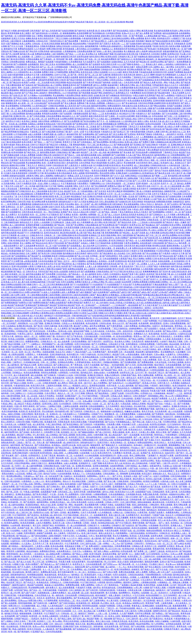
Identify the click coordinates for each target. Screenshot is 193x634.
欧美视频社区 (140, 629)
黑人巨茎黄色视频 (154, 181)
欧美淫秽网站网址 (9, 202)
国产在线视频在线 (61, 217)
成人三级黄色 (171, 370)
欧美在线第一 (119, 108)
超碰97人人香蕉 (166, 69)
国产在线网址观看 (16, 347)
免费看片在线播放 (97, 448)
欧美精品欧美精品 (17, 253)
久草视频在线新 (61, 67)
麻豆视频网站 (74, 512)
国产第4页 (38, 326)
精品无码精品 (127, 406)
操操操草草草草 (172, 101)
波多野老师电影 (124, 507)
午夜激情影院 (96, 220)
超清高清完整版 (110, 554)
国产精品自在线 (166, 256)
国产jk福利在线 (101, 134)
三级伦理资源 (123, 90)
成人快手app (108, 541)
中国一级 (154, 468)
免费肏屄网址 (74, 72)
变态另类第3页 (150, 90)
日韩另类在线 (27, 212)
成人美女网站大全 (89, 54)
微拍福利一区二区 (65, 455)
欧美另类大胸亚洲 (115, 191)
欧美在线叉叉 (50, 556)
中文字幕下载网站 (56, 186)
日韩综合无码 (42, 41)
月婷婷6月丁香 (77, 616)
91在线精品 (11, 326)
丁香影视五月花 (75, 67)
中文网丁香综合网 (56, 458)
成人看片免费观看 (65, 344)
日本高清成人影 (77, 419)
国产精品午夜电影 (74, 80)
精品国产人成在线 (29, 139)
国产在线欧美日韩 (123, 202)
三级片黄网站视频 (64, 235)
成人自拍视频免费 (78, 525)
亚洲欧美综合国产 (133, 401)
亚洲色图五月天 (122, 93)
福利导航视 (15, 445)
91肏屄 (172, 409)
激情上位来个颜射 (64, 518)
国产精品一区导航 (151, 69)
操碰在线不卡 (97, 209)
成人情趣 (101, 559)
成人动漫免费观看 (67, 588)
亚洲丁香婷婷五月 (114, 189)
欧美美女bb (168, 531)
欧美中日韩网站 (163, 616)
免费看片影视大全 (83, 282)
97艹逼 (85, 546)
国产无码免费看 (49, 274)
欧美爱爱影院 (94, 98)
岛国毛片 (156, 326)
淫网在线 (90, 393)
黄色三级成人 (154, 163)
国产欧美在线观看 (74, 194)
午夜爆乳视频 (48, 134)
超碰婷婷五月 (109, 93)
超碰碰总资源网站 (183, 417)
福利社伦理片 (93, 253)
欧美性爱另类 (35, 411)
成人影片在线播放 (87, 230)
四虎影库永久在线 (41, 512)
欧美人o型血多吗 (69, 170)
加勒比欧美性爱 (155, 51)
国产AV (94, 380)
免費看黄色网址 (32, 341)
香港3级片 (137, 600)
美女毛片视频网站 (121, 536)
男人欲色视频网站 (19, 147)
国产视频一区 (185, 486)
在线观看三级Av (92, 334)
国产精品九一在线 (72, 155)
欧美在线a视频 (57, 546)
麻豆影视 (61, 556)
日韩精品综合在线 (86, 595)
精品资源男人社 (106, 139)
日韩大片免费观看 (74, 523)
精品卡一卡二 (142, 608)
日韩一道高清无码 (125, 331)
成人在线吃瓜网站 (105, 101)
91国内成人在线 (167, 481)
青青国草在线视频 (50, 113)
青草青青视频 (13, 33)
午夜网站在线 (105, 46)
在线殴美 (60, 471)
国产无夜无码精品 (67, 603)
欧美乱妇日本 (15, 230)
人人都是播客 (143, 577)
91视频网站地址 (172, 580)
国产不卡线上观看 (57, 194)
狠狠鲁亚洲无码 (69, 85)
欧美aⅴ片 (123, 471)
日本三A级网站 (178, 541)
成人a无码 (143, 619)
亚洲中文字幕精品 (21, 101)
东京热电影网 (89, 240)
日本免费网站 (77, 569)
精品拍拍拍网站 (80, 44)
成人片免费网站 (100, 383)
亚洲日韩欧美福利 (20, 453)
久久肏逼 (166, 339)
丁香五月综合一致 (147, 380)
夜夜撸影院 (92, 391)
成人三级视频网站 (113, 119)
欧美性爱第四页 (173, 103)
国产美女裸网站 (77, 225)
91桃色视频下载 (100, 435)
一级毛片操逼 (178, 277)
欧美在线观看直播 (129, 207)
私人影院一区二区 (172, 375)
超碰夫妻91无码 (108, 36)
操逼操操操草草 (59, 251)
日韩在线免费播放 (54, 116)
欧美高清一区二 (41, 212)
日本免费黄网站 (153, 77)
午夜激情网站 (99, 424)
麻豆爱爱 (21, 430)
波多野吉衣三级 (127, 373)
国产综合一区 (35, 590)
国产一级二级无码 (142, 437)
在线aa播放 (87, 401)
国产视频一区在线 (126, 196)
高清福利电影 (10, 334)
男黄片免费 (67, 528)
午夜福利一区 (164, 145)
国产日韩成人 (108, 409)
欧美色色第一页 (30, 367)
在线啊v (7, 468)
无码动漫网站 (136, 481)
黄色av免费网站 (54, 528)
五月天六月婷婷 (65, 137)
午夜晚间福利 (164, 266)
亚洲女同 (118, 391)
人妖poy (85, 489)
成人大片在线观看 (179, 274)
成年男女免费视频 (97, 326)
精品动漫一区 (181, 77)
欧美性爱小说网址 (69, 189)
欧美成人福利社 (10, 88)
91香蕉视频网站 (47, 75)
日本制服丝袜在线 (31, 362)
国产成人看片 (114, 404)
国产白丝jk (109, 422)
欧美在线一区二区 (90, 347)
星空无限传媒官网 (66, 572)
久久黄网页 (63, 328)
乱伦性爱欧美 (65, 404)
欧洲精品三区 (94, 235)
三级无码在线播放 (137, 533)
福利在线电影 (56, 51)
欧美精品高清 (43, 582)
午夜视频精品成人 (123, 422)
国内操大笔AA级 (27, 54)
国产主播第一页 (112, 116)
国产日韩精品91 (156, 215)
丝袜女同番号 (106, 31)
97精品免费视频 (137, 90)
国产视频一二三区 (159, 176)
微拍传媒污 (26, 525)
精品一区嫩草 (181, 222)
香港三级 (73, 383)
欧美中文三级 (140, 279)
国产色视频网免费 (85, 85)
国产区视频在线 (158, 196)
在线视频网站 (184, 33)
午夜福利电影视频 (111, 479)
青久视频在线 (129, 51)
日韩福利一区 (35, 468)
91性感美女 (65, 616)
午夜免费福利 (171, 435)
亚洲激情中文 (184, 116)
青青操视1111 (68, 567)
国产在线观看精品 (19, 256)
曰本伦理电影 (168, 567)
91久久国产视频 (124, 64)
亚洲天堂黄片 (103, 442)
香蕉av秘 (180, 546)
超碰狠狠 (70, 398)
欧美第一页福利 (81, 238)
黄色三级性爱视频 (125, 235)
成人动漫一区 (119, 139)
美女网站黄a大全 (126, 220)
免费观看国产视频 (147, 409)
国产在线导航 (109, 538)
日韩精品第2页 (139, 227)
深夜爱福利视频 (94, 492)
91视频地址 (87, 551)
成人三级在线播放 (142, 165)
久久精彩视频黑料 (146, 240)
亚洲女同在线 (181, 450)
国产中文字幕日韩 (118, 271)
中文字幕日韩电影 (71, 515)
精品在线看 (174, 344)
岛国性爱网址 (69, 479)
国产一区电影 (83, 486)
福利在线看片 (138, 541)
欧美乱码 (25, 556)
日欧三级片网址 (17, 611)
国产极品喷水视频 (170, 129)
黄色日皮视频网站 (53, 481)
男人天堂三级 (38, 562)
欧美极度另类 (51, 422)
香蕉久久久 (17, 458)
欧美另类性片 (89, 80)
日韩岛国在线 (58, 165)
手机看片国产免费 (158, 391)
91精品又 (44, 401)
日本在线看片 (101, 160)
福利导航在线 (177, 266)
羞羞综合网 (80, 567)
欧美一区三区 (71, 458)
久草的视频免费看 (144, 111)
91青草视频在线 (13, 448)
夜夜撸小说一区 (177, 49)
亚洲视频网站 (175, 207)
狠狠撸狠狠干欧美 (43, 437)
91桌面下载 (26, 531)
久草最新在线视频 (68, 150)
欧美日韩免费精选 (122, 569)
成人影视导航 (39, 424)
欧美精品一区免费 (107, 261)
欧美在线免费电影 (124, 336)
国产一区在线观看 (132, 435)
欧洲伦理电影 (150, 585)
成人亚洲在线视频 (118, 158)
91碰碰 (19, 533)
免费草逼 (159, 375)
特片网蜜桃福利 (169, 75)
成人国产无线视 (138, 233)
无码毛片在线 (13, 199)
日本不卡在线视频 (92, 365)
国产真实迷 (156, 486)
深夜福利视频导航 (170, 51)
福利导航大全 (162, 409)
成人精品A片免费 (172, 126)
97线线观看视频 (47, 461)
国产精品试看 (113, 450)
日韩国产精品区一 (22, 619)
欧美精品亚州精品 (136, 49)
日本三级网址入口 (18, 393)
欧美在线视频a (79, 259)
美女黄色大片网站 (122, 341)
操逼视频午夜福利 (20, 489)
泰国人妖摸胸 (42, 207)
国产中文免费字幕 (15, 261)
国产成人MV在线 (81, 256)
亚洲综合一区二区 (70, 230)
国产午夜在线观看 (76, 266)
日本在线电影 (127, 398)
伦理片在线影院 (120, 575)
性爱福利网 (78, 349)
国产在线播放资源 (19, 150)
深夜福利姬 (98, 626)
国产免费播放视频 (145, 362)
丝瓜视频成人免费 (140, 357)
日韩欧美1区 (165, 533)
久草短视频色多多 (40, 567)
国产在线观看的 (104, 62)
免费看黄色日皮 (121, 499)
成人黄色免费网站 (9, 600)
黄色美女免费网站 (114, 582)
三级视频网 (48, 450)
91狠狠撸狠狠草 (44, 380)
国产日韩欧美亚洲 (33, 240)
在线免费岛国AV (64, 551)
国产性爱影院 (158, 414)
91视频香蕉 (136, 388)
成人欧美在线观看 (181, 556)
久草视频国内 (185, 463)
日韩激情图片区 (36, 233)
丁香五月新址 (107, 499)
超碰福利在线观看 (17, 176)
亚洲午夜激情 (142, 183)
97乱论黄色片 (147, 580)
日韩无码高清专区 (55, 577)
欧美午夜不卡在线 (20, 569)
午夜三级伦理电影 (54, 424)
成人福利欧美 (13, 365)
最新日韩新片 (42, 77)
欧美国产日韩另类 (96, 378)
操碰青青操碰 (42, 90)
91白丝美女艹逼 (10, 196)
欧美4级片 (138, 445)
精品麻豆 (20, 419)
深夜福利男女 (156, 466)
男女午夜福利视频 (99, 163)
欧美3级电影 (154, 334)
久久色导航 (34, 489)
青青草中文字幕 (69, 142)
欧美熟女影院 (111, 57)
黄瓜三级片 (82, 370)
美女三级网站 (26, 243)
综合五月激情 (140, 510)
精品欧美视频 (136, 585)
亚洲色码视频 (159, 101)
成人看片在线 (24, 282)
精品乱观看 (122, 468)
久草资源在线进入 (164, 336)
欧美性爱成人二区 (67, 600)
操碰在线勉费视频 (92, 69)
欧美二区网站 (185, 230)
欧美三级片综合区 (89, 533)
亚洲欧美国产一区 (73, 396)
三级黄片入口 (40, 57)
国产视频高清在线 (126, 489)
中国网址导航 (37, 422)
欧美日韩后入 (160, 442)
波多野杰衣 (50, 598)
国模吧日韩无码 (160, 611)
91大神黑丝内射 (120, 69)
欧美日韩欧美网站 (109, 235)
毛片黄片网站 (114, 227)
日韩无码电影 (142, 427)
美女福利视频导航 (95, 562)
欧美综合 (127, 463)
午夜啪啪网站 (84, 414)
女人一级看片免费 (137, 554)
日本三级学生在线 (88, 543)
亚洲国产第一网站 (65, 505)
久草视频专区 (37, 556)
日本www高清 (95, 479)
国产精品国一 (42, 168)
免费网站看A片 (123, 124)
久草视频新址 (99, 279)
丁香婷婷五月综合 (170, 152)
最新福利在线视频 (64, 36)
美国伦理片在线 (144, 186)
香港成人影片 (152, 64)
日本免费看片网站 (179, 616)
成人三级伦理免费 (29, 80)
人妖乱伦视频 (109, 437)
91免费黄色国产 (100, 352)
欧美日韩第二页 (98, 90)
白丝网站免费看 (67, 119)
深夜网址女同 (138, 603)
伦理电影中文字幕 (35, 328)
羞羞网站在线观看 (9, 559)
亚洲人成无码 (33, 398)
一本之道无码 (154, 183)
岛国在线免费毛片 (11, 246)
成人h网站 (93, 360)
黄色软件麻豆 (90, 137)
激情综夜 (95, 603)
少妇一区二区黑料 (76, 69)
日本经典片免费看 (159, 54)
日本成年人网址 (100, 401)
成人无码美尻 (25, 554)
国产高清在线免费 (140, 152)
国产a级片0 (175, 430)
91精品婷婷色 (94, 370)
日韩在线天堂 (52, 88)
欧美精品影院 (163, 49)
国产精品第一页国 (62, 225)
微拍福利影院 (46, 126)
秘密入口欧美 (14, 598)
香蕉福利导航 (159, 549)
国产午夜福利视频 (119, 126)
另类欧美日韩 (25, 626)
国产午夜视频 (183, 404)
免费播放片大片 (141, 334)
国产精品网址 (25, 178)
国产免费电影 (156, 33)
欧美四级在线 (139, 59)
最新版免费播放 (55, 463)
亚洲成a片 (132, 442)
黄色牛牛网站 (150, 38)
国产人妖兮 (180, 499)
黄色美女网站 (85, 404)
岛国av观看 (58, 453)
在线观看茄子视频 (123, 505)
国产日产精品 (27, 93)
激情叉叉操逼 (78, 36)
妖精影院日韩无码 (68, 57)
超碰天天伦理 (170, 401)
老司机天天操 (76, 240)
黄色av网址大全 (32, 126)
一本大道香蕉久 (181, 603)
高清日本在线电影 (139, 528)
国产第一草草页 (77, 75)
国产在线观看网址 (151, 499)
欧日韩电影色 (182, 150)
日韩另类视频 (80, 375)
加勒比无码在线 (63, 46)
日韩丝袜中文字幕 (143, 194)
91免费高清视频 (126, 129)
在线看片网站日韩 (44, 155)
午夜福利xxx (29, 476)
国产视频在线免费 (54, 442)
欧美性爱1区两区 (110, 196)
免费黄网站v (92, 476)
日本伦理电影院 (162, 538)
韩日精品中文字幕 (127, 113)
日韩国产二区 (95, 212)
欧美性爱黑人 (90, 108)
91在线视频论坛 (135, 173)
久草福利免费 (175, 593)
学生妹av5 (135, 448)
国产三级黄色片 (112, 129)
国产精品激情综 (106, 253)
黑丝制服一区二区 (42, 279)
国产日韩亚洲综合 (43, 445)
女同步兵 (80, 321)
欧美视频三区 (92, 139)
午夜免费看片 (83, 183)
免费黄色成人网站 (147, 616)
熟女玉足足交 (174, 474)
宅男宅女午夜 (8, 336)
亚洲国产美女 (66, 212)
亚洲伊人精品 (27, 230)
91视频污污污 (58, 380)
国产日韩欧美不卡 (64, 564)
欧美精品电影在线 (106, 523)
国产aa (88, 567)
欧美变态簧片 (175, 380)
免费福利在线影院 (25, 49)
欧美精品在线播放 (161, 207)
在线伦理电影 (20, 328)
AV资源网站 (81, 531)
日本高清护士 (109, 238)
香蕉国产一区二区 (10, 484)
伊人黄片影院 (39, 435)
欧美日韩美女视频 (79, 422)
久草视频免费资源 (41, 194)
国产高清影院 (29, 502)
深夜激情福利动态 (18, 575)
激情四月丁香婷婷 (86, 613)
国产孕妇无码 (31, 51)
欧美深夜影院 (80, 476)
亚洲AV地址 (105, 349)
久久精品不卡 (183, 75)
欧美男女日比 (135, 225)
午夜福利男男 (93, 44)
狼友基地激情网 (97, 593)
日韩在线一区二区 (69, 613)
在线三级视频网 (104, 155)
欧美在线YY (153, 450)
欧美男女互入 (79, 564)
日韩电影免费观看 (147, 344)
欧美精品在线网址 (122, 38)
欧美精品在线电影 (122, 528)
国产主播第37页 (180, 256)
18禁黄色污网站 (32, 176)
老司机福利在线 (109, 588)
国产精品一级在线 (109, 212)
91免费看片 (118, 453)
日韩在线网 (115, 458)
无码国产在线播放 (174, 106)
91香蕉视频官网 (74, 510)
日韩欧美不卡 (93, 525)
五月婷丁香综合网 (178, 585)
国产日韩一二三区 (73, 401)
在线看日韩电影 (129, 189)
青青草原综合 (126, 95)
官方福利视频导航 (145, 207)
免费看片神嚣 (48, 72)
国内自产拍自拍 (161, 170)
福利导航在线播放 (33, 274)
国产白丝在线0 (56, 227)
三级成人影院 (70, 222)
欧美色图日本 (73, 354)
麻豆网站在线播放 (95, 624)
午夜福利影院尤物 (22, 385)
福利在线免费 (160, 269)
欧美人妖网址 (26, 44)
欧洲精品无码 (92, 202)
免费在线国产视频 (106, 54)
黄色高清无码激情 (128, 450)
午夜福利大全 (107, 132)
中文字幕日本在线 (27, 199)
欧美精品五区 (110, 507)
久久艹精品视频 (175, 194)
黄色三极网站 (7, 72)
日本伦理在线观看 (54, 632)
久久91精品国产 (138, 277)
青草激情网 (66, 541)
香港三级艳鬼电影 (140, 505)
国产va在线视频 (159, 158)
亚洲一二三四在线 (140, 222)
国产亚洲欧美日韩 (119, 367)
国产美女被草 (8, 455)
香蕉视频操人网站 (156, 396)
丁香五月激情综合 (125, 212)
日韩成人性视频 (123, 606)
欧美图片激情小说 (138, 256)
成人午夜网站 (56, 85)
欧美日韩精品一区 (119, 442)
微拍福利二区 (152, 59)
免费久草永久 (144, 160)
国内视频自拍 (68, 253)
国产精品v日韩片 (170, 331)
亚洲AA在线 (123, 455)
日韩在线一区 (38, 44)
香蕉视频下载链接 (144, 41)
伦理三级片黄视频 (181, 98)
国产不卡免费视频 (26, 269)
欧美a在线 (128, 318)
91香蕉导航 (142, 512)
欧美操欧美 (42, 458)
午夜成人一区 (170, 404)
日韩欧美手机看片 (172, 629)
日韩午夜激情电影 (132, 269)
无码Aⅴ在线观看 (93, 427)
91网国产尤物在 (107, 505)
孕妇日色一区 (101, 199)
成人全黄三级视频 (183, 481)
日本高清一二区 (80, 528)
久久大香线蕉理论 (21, 72)
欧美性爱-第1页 (93, 31)
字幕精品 (169, 448)
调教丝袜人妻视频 (181, 582)
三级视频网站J (31, 339)
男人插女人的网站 (156, 230)
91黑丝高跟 (126, 404)
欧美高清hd (120, 492)
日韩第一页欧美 (90, 523)
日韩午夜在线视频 (170, 559)
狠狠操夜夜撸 (50, 36)
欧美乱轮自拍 (151, 541)
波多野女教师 (157, 536)
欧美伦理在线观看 (80, 235)
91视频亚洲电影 (181, 396)
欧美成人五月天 (10, 282)
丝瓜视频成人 (185, 269)
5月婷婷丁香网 (20, 391)
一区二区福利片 (129, 183)
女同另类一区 (39, 170)
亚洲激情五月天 (167, 499)
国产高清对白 (33, 515)
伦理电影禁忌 (34, 455)
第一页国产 (186, 349)
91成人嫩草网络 (150, 367)
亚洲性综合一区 (12, 207)
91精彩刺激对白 (181, 64)
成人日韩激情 (145, 191)
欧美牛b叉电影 (144, 378)
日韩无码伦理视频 (146, 103)
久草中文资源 (171, 598)
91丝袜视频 (85, 453)
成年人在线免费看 (176, 137)
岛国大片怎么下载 (154, 422)
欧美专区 (98, 507)
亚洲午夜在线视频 (19, 266)
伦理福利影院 (141, 458)
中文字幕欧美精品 (154, 417)
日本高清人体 (10, 424)
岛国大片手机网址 (47, 396)
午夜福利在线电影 (92, 36)
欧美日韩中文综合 (56, 191)
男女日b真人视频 (144, 108)
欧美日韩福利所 (180, 385)
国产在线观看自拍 (123, 541)
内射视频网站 (75, 440)
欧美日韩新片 (40, 318)
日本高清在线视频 (52, 238)
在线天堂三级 (184, 378)
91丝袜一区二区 (99, 404)
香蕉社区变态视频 (176, 111)
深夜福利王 (9, 494)
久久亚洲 (82, 497)
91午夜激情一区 (55, 33)
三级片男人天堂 (182, 440)
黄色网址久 (159, 580)
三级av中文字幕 (131, 160)
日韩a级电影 (139, 331)
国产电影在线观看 (160, 41)
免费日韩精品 (131, 176)
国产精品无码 (52, 145)
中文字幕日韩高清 (88, 582)
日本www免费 (176, 554)
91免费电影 (66, 334)
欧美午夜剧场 (181, 567)
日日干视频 (80, 393)
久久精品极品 (82, 536)
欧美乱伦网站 (87, 507)
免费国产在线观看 (116, 170)
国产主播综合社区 (61, 365)
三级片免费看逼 (131, 326)
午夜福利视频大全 (182, 619)
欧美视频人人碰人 (179, 533)
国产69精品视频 (104, 137)
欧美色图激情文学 (108, 455)
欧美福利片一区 (148, 217)
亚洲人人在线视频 (42, 222)
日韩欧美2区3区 (34, 277)
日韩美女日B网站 (96, 207)
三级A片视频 (18, 507)
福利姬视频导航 (91, 46)
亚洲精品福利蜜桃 (52, 150)
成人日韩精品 (52, 435)
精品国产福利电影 (103, 82)
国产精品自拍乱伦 (122, 388)
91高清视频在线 (157, 608)
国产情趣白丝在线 (17, 51)
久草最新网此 (171, 378)
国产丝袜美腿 (45, 538)
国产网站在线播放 (158, 106)
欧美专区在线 (87, 72)
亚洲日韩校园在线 (47, 427)
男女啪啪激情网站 (33, 163)
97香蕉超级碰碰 (131, 170)
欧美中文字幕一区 (49, 619)
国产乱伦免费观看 (72, 121)
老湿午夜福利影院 (93, 248)
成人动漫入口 (23, 235)
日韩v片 (99, 585)
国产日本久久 (95, 181)
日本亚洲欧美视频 (35, 370)
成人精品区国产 (132, 139)
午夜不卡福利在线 (88, 354)
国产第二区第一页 (14, 492)
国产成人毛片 (132, 486)
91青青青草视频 (38, 220)
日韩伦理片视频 (23, 422)
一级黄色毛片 (80, 277)
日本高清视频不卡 (82, 220)
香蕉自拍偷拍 (8, 474)
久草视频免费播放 (128, 414)
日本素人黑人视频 (147, 432)
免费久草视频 (126, 227)
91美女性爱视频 (133, 158)
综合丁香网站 (37, 36)
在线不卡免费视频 (161, 476)
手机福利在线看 (146, 72)
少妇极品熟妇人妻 (133, 419)
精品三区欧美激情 (45, 499)
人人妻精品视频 (151, 36)
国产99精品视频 (161, 240)
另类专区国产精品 (46, 271)
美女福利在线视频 (161, 31)
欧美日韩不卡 (37, 432)
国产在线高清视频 (66, 31)
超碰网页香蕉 (160, 103)
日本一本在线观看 (160, 111)
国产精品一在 (131, 240)
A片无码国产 (141, 489)
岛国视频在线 (44, 593)
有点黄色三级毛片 (115, 163)
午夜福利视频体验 (25, 595)
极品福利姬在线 (165, 59)
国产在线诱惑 (82, 116)
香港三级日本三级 (117, 515)
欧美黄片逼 (161, 497)
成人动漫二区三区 (39, 119)
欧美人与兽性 (103, 274)
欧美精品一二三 (138, 64)
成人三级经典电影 (17, 225)
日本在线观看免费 (94, 564)
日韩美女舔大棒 (135, 590)
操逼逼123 (49, 585)
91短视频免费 (113, 373)
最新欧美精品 (175, 170)
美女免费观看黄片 (183, 471)
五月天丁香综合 (185, 318)
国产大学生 (118, 476)
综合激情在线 (12, 626)
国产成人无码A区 (141, 347)
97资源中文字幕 (136, 251)
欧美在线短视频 (147, 621)
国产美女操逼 (125, 152)
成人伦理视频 (168, 199)
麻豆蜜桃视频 (113, 152)
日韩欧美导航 (10, 595)
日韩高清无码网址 (183, 367)
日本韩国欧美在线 (134, 494)
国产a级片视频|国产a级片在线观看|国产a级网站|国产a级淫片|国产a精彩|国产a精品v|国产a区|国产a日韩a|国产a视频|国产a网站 (129, 292)
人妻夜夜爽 (182, 419)
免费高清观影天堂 (90, 440)
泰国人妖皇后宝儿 (107, 533)
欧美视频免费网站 (64, 64)
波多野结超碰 (83, 57)
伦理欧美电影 (44, 51)
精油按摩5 (140, 352)
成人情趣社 (143, 466)
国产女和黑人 (164, 541)
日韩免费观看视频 (178, 323)
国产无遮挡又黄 (40, 603)
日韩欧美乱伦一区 (49, 341)
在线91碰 (177, 466)
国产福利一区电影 (58, 512)
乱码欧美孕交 (45, 339)
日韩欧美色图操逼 (48, 46)
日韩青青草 (38, 613)
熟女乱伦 (68, 471)
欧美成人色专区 (149, 383)
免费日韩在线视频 (127, 572)
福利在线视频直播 (170, 33)
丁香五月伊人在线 (11, 186)
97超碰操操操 (159, 393)
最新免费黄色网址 (21, 259)
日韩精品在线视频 (66, 256)
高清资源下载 (152, 274)
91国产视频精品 (12, 44)
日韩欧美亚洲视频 (56, 106)
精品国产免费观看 (160, 398)
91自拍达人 (144, 468)
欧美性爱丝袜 (46, 453)
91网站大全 (118, 512)
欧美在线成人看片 (25, 318)
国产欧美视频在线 (97, 33)
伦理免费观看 (105, 328)
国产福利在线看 (78, 409)
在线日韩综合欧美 (179, 271)
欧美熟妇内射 (128, 549)
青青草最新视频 (25, 603)
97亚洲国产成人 (38, 632)
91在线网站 (15, 531)
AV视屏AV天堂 (15, 624)
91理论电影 (167, 575)
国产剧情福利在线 (31, 69)
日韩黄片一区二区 (173, 212)
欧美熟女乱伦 (144, 106)
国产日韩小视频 (8, 577)
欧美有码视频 (17, 152)
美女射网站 (92, 497)
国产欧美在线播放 (88, 121)
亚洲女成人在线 (65, 331)
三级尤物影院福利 (11, 222)
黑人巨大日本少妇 (113, 549)
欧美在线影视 (92, 323)
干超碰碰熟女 (78, 137)
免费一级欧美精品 (76, 59)
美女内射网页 (127, 165)
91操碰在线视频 (144, 414)
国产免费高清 (100, 194)
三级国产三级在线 (157, 551)
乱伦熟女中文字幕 (31, 75)
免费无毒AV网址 (35, 600)
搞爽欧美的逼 (31, 38)
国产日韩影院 (22, 616)
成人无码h (71, 502)
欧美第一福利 (90, 417)
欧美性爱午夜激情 (93, 321)
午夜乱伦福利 (138, 95)
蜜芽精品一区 (181, 326)
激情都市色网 (178, 36)
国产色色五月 (29, 582)
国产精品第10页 (143, 62)
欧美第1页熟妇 (11, 269)
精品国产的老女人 (50, 507)
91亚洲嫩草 (181, 352)
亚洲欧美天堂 (150, 445)
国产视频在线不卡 (110, 445)
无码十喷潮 (164, 468)
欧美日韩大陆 (132, 54)
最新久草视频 (14, 414)
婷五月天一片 (86, 515)
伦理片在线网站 (67, 282)
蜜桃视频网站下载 (131, 191)
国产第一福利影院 (73, 489)
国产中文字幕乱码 (123, 523)
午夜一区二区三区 (17, 181)
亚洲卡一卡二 (105, 476)
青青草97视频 (135, 518)
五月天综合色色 (86, 176)
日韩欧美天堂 (133, 461)
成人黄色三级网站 (15, 108)
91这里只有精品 (149, 349)
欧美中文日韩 (118, 360)
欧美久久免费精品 (50, 277)
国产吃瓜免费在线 (107, 225)
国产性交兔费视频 (171, 220)
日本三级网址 (154, 67)
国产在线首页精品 (21, 158)
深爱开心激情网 (13, 556)
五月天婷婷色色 (174, 424)
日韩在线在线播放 (94, 474)
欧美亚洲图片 (146, 158)
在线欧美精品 (117, 62)
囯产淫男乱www (110, 564)
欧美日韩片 (97, 362)
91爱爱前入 (30, 354)
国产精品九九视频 (18, 383)
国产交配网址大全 (143, 196)
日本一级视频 (69, 388)
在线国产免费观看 (107, 606)
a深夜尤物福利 (55, 536)
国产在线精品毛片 (81, 629)
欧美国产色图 (174, 209)
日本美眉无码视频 (71, 227)
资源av (158, 461)
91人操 (11, 608)
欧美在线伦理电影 (164, 388)
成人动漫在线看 (84, 90)
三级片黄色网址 (185, 113)
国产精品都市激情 (162, 93)
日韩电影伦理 (106, 69)
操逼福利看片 (113, 85)
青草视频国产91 (49, 344)
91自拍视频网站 (45, 95)
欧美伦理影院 (19, 59)
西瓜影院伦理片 (120, 101)
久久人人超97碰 (91, 468)
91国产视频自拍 (84, 484)
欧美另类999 (108, 463)
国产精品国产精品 (109, 370)
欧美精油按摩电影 (122, 440)
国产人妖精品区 (133, 580)
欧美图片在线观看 (70, 77)
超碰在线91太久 (160, 474)
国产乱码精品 (58, 199)
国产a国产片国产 (171, 230)
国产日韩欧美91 (54, 486)
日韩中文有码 (20, 621)
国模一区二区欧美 (158, 160)
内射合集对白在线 (129, 106)
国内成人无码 (74, 126)
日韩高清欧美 (94, 528)
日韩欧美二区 (50, 235)
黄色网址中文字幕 (124, 181)
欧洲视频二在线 (147, 139)
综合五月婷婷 (48, 101)
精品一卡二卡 (66, 259)
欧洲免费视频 (183, 62)
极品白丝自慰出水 (80, 98)
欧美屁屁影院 (22, 173)
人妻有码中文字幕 (38, 88)
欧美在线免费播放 (31, 349)
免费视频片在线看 (111, 220)
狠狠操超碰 (106, 411)
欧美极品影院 (158, 598)
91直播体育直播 (112, 111)
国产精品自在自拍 (40, 243)
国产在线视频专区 (13, 212)
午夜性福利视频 (50, 590)
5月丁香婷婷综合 (111, 585)
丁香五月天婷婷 (55, 77)
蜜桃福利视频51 (80, 145)
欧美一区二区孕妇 (38, 215)
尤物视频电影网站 (157, 189)
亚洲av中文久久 (128, 33)
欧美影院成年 (90, 575)
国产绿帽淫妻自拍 (102, 339)
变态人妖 (118, 463)
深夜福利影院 (103, 266)
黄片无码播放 (111, 593)
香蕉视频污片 (67, 580)
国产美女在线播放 (150, 253)
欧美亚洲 (169, 619)
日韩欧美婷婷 (123, 481)
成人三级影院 (90, 269)
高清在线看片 (177, 339)
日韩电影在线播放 (44, 251)
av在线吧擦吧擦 (80, 88)
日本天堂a (77, 551)
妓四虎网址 (59, 585)
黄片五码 (37, 525)
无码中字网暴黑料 (102, 176)
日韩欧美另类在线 (120, 621)
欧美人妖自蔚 (174, 240)
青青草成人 (159, 435)
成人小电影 (42, 606)
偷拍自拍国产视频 (81, 331)
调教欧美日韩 (36, 196)
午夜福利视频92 (61, 62)
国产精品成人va (23, 536)
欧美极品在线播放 (65, 181)
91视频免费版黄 (100, 494)
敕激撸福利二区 (24, 119)
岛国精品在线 (115, 121)
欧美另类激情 (148, 93)
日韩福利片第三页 (125, 57)
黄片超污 (183, 468)
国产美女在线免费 (38, 129)
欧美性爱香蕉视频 (107, 510)
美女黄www (171, 564)
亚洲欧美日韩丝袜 (180, 406)
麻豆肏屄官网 (9, 129)
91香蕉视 (101, 582)
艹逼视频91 (125, 585)
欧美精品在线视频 (144, 549)
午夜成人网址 (174, 82)
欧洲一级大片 (132, 432)
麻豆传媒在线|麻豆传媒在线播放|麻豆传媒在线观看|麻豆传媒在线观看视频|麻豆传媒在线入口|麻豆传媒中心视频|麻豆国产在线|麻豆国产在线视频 (63, 297)
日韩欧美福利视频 (71, 582)
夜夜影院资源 (107, 518)
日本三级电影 (35, 101)
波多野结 (146, 518)
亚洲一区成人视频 (40, 183)
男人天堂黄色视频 (27, 209)
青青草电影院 (12, 554)
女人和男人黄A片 (11, 170)
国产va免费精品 (168, 95)
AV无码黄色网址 (8, 183)
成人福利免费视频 (34, 466)
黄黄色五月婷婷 (45, 165)
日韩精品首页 (126, 600)
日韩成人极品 (47, 217)
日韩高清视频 (56, 253)
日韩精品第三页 (28, 598)
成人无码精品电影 (140, 463)
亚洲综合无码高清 (128, 215)
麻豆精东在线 (159, 502)
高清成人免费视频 (97, 103)
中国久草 (18, 406)
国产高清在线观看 (9, 119)
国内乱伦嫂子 (129, 67)
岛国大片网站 (135, 31)
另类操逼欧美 (180, 44)
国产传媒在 (16, 401)
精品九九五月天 (171, 85)
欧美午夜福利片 (61, 391)
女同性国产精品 (21, 590)
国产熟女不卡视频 (54, 170)
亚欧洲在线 (170, 414)
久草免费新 (159, 448)
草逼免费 (83, 556)
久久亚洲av (26, 543)
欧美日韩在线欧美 (64, 173)
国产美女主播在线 (68, 103)
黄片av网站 (57, 621)
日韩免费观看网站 (178, 155)
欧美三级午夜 (172, 492)
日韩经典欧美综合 (35, 98)
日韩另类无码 (129, 246)
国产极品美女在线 (162, 173)
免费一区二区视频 (68, 549)
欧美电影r (45, 515)
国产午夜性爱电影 (115, 326)
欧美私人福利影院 (101, 158)
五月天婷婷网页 (113, 406)
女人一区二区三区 (51, 569)
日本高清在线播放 (46, 261)
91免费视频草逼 (69, 129)
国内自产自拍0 (50, 474)
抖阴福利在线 (10, 567)
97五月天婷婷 (139, 595)
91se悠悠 (121, 580)
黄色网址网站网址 (14, 476)
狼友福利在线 (51, 575)
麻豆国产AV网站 (81, 326)
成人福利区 (110, 567)
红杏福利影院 (129, 230)
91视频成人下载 (65, 145)
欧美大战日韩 (83, 445)
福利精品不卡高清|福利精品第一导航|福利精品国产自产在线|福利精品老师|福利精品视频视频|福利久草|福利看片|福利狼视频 (97, 316)
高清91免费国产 (122, 238)
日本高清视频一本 (107, 336)
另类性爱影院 (29, 533)
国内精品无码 (86, 373)
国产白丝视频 (158, 108)
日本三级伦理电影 (128, 502)
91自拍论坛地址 (77, 46)
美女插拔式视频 (79, 481)
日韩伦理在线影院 (113, 183)
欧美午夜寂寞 (95, 554)
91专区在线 (147, 419)
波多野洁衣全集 (69, 445)
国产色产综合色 (167, 57)
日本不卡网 (6, 515)
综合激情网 (162, 445)
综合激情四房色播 (154, 626)
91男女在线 (37, 321)
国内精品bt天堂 (60, 69)
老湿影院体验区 (32, 505)
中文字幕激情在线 (68, 183)
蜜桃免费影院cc (55, 93)
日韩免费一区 (31, 347)
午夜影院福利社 (154, 406)
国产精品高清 (174, 611)
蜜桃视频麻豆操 (110, 124)
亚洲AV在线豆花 (45, 365)
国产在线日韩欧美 (150, 145)
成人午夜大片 (22, 471)
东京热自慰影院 (80, 178)
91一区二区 (104, 367)
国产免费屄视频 (153, 277)
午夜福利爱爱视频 (96, 422)
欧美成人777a (79, 474)
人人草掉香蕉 (85, 209)
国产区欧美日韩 (151, 238)
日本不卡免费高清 (24, 183)
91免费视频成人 (57, 279)
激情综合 (19, 336)
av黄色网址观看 (182, 215)
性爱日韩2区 (132, 380)
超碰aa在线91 (100, 373)
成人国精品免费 (53, 554)
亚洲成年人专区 (170, 479)
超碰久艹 (70, 352)
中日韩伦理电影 (163, 251)
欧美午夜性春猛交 (115, 204)
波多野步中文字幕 (170, 486)
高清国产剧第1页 (166, 44)
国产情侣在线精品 (121, 31)
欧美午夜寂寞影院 (69, 497)
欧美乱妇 (5, 531)
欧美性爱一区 (35, 616)
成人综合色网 (89, 246)
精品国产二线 (87, 152)
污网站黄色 (154, 505)
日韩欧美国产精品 (129, 375)
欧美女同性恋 (169, 626)
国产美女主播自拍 (153, 567)
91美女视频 (44, 541)
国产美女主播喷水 (33, 611)
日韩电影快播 (136, 499)
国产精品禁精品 (102, 393)
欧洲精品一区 (166, 277)
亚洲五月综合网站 (66, 204)
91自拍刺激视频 (64, 474)
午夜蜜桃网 (28, 624)
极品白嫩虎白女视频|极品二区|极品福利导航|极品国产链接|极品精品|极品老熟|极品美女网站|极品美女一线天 (143, 295)
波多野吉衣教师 (53, 57)
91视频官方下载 (178, 38)
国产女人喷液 (93, 178)
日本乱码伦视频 (76, 367)
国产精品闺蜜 (132, 323)
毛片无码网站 (104, 577)
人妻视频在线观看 (148, 582)
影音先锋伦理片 (57, 543)
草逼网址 (136, 593)
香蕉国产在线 (126, 531)
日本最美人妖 (87, 158)
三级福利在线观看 (179, 227)
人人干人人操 (151, 484)
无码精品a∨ (17, 373)
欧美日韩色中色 (105, 453)
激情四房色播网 (86, 77)
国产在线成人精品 (129, 119)
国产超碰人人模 (100, 51)
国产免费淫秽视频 (9, 238)
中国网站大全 (56, 209)
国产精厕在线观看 (121, 145)
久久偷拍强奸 (15, 80)
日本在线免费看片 (166, 471)
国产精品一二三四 (73, 54)
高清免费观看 (52, 248)
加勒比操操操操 (144, 502)
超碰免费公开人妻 (123, 248)
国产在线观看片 (151, 328)
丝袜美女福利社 (50, 484)
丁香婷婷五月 (85, 41)
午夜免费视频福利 (46, 448)
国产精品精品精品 (42, 85)
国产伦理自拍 (48, 611)
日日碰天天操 (9, 173)
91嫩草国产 (59, 489)
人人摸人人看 (101, 613)
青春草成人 (136, 606)
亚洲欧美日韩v (38, 479)
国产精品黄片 (111, 77)
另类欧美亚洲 (64, 422)
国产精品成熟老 (130, 199)
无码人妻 (41, 442)
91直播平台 (171, 354)
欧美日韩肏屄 (81, 253)
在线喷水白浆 (90, 461)
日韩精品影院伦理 (19, 588)
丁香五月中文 (64, 409)
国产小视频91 (7, 621)
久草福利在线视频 (104, 269)
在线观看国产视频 (97, 129)
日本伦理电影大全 (43, 595)
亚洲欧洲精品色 (178, 145)
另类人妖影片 (124, 256)
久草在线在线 (11, 189)
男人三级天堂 (88, 194)
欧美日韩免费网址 (181, 357)
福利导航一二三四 (127, 427)
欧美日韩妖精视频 (23, 321)
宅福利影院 (63, 590)
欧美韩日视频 (174, 41)
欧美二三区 (143, 559)
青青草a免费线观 (141, 318)
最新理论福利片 (19, 585)
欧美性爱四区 (7, 370)
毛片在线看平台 (89, 62)
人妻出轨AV (6, 450)
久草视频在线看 (167, 450)
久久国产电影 (156, 199)
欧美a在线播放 (134, 101)
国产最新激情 (118, 178)
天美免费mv (52, 331)
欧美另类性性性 (48, 398)
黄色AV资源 (161, 432)
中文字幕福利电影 (103, 243)
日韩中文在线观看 (63, 611)
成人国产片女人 (52, 580)
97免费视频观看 (184, 401)
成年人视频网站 (47, 176)
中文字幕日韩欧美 (89, 577)
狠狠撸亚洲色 (11, 103)
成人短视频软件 (14, 227)
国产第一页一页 (124, 264)
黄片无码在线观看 (33, 507)
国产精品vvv (157, 401)
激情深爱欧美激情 (48, 152)
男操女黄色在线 (23, 145)
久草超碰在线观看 (74, 101)
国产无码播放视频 (128, 362)
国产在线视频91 (154, 113)
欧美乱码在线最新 (29, 448)
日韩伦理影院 (27, 414)
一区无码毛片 (92, 419)
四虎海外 (164, 494)
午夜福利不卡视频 (84, 588)
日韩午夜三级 (166, 132)
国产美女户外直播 (78, 217)
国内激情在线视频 (88, 155)
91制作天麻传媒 (50, 326)
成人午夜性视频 (153, 233)
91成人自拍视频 (41, 111)
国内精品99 (152, 510)
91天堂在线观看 (116, 246)
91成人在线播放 (135, 367)
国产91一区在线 (184, 189)
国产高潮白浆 (87, 279)
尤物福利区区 (178, 202)
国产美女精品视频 (23, 608)
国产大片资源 (80, 202)
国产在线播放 (77, 499)
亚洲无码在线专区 (52, 233)
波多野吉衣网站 (157, 62)
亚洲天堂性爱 (80, 492)
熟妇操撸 (108, 619)
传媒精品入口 (107, 49)
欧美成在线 (19, 518)
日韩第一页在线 (120, 98)
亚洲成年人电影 (131, 476)
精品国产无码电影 (44, 199)
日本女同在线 (161, 362)
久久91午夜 (19, 440)
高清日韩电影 (137, 202)
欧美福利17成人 (167, 163)
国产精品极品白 (149, 225)
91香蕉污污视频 (34, 266)
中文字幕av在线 (26, 484)
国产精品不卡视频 (9, 31)
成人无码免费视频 (176, 497)
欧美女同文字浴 (51, 264)
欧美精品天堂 (143, 215)
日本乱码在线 (7, 391)
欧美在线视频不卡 (154, 595)
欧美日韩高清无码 (46, 38)
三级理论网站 (17, 77)
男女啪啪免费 (129, 163)
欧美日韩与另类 (38, 385)
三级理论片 (17, 362)
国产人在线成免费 (27, 246)
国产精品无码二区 (31, 152)
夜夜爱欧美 (23, 323)
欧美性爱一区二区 (125, 279)
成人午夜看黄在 (79, 264)
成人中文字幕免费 (33, 181)
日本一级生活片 (56, 624)
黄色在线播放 (50, 173)
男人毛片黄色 (110, 562)
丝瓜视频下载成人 (62, 499)
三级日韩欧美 (15, 41)
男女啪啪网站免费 (36, 588)
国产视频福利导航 (129, 409)
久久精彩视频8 (147, 269)
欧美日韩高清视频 (52, 44)
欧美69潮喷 (55, 334)
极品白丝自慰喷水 (88, 251)
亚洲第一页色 (105, 360)
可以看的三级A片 (157, 564)
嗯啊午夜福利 (156, 75)
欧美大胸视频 (152, 227)
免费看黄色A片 (57, 121)
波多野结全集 (54, 119)
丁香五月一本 (112, 608)
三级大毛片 (100, 608)
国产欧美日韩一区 (124, 347)
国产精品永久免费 (148, 82)
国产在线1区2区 (16, 95)
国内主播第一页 (108, 248)
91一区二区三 (81, 572)
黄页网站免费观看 (135, 69)
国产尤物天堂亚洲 (72, 577)
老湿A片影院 (123, 562)
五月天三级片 (107, 484)
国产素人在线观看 (9, 603)
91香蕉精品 (26, 481)
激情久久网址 (143, 121)
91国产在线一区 (68, 466)
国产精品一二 (40, 142)
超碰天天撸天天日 (16, 341)
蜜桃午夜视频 (138, 523)
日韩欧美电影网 (50, 383)
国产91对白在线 (84, 106)
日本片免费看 (105, 486)
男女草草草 (164, 525)
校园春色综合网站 (177, 494)
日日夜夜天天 (48, 158)
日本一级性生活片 (129, 378)
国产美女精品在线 (46, 139)
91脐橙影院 (63, 373)
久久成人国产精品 (133, 155)
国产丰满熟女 (65, 215)
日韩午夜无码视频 (27, 520)
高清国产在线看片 (157, 512)
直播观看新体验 (42, 334)
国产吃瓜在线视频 (175, 562)
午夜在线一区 (164, 484)
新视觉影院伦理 (121, 49)
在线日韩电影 (13, 243)
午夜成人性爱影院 (33, 404)
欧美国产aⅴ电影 (28, 82)
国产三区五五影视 (116, 160)
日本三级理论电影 (134, 253)
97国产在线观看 (65, 113)
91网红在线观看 (145, 611)
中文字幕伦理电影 (90, 396)
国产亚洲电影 (127, 543)
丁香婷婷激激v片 (25, 189)
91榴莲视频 (69, 624)
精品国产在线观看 (73, 347)
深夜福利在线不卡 (66, 202)
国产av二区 (65, 569)
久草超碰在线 (62, 357)
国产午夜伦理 (89, 82)
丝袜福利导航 (125, 277)
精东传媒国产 (101, 595)
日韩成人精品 (118, 147)
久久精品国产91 (183, 191)
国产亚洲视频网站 (157, 212)
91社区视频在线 (144, 176)
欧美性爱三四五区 (77, 437)
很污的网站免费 (38, 202)
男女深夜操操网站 (131, 204)
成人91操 (182, 595)
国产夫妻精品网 (182, 57)
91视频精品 (66, 554)
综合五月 (169, 515)
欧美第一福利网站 (80, 215)
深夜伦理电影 (44, 121)
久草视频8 (175, 383)
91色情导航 (74, 373)
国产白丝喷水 (173, 204)
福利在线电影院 (14, 279)
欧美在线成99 (8, 321)
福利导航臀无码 (103, 430)
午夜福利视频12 (87, 191)
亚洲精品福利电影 (38, 282)
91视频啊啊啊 (107, 528)
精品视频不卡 (168, 440)
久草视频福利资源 (182, 515)
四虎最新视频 (129, 46)
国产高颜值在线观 (11, 155)
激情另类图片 (165, 385)
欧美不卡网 (79, 468)
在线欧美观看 (163, 585)
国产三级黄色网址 (97, 600)
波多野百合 (108, 341)
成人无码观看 (90, 569)
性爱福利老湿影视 (107, 590)
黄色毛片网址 (131, 108)
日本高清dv (111, 331)
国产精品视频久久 (162, 178)
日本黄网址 (178, 336)
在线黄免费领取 (117, 466)
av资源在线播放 (133, 354)
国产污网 (155, 437)
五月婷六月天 (35, 559)
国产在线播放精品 (66, 220)
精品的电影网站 (143, 624)
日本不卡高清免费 (89, 512)
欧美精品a (127, 603)
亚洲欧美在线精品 (24, 494)
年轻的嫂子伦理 (129, 424)
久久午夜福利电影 (70, 93)
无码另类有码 (142, 163)
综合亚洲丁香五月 (156, 373)
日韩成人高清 (117, 396)
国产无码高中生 (15, 409)
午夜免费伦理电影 (73, 95)
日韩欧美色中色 (36, 235)
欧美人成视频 (79, 173)
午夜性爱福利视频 (137, 132)
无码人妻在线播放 (107, 202)
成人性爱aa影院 (22, 129)
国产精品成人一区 (76, 274)
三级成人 (20, 442)
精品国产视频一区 (95, 619)
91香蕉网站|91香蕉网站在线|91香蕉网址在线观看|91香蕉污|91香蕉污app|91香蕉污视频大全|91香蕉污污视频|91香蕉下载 (80, 313)
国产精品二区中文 (62, 261)
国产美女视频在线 (116, 611)
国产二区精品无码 (27, 207)
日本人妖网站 (99, 77)
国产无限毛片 (105, 44)
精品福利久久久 (69, 116)
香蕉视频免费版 (112, 233)
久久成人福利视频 (126, 385)
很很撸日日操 (19, 126)
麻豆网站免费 (175, 142)
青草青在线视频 (84, 549)
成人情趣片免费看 (179, 437)
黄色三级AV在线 (103, 621)
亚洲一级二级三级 (110, 427)
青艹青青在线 (77, 365)
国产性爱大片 (78, 334)
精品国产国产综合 (155, 404)
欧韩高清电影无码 (113, 559)
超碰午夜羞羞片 (178, 360)
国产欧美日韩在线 (149, 147)
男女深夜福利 (48, 411)
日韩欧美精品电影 (60, 126)
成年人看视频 (164, 349)
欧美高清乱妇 (115, 165)
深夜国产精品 (48, 525)
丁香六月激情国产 (11, 160)
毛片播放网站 (116, 318)
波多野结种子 (82, 150)
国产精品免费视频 (66, 277)
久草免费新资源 (75, 62)
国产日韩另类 (92, 590)
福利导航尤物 (42, 186)
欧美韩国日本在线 (18, 499)
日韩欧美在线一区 (154, 220)
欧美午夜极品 (66, 147)
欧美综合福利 (129, 41)
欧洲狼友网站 (145, 326)
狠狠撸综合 (79, 471)
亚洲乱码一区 (56, 414)
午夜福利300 (144, 486)
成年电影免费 (23, 31)
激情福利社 (125, 448)
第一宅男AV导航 (38, 528)
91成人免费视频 (150, 360)
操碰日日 (128, 396)
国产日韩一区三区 (77, 391)
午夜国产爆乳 (155, 463)
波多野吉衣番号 (164, 147)
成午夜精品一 (14, 546)
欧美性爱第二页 (135, 556)
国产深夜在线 (139, 150)
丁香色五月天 (133, 126)
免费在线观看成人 (180, 217)
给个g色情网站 (158, 624)
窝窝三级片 (129, 417)
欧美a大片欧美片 (141, 212)
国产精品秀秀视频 (9, 132)
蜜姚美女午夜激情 (118, 461)
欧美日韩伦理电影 (14, 349)
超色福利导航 (72, 163)
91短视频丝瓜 (117, 411)
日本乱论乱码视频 (35, 393)
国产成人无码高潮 (50, 31)
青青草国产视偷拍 (144, 134)
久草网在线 (186, 512)
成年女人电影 (108, 492)
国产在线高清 (27, 279)
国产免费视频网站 (11, 90)
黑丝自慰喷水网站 (107, 173)
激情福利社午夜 (10, 49)
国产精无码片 (76, 461)
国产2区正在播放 (116, 134)
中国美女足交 (181, 95)
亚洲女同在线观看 (153, 124)
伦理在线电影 (157, 116)
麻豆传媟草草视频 (144, 246)
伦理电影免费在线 (84, 318)
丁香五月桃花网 (173, 119)
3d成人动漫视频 (34, 134)
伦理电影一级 (96, 256)
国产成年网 (123, 554)
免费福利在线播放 (43, 54)
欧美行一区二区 (95, 238)
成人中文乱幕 (89, 67)
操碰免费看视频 (52, 370)
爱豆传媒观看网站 (65, 598)
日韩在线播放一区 (111, 88)
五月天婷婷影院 (153, 554)
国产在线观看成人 (74, 246)
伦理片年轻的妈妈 (82, 344)
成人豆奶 (85, 593)
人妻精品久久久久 (113, 103)
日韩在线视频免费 (107, 347)
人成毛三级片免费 (115, 41)
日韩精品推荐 (158, 492)
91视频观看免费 (155, 152)
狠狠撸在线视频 (8, 191)
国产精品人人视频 (80, 554)
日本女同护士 (181, 67)
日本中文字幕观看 (9, 235)
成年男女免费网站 (170, 235)
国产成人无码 (149, 336)
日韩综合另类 (117, 67)
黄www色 (169, 396)
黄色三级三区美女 (48, 64)
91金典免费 (15, 525)
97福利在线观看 (130, 559)
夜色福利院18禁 (175, 176)
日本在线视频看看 (110, 259)
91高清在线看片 (65, 88)
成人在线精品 (72, 556)
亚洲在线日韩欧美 (168, 233)
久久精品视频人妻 (103, 240)
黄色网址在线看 (159, 246)
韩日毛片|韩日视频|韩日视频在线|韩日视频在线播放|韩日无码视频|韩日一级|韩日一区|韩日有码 (122, 308)
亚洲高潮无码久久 (20, 388)
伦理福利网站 (26, 106)
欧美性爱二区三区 (131, 453)
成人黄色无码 (56, 515)
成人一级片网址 (167, 67)
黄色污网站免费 (181, 505)
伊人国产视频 (23, 238)
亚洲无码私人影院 (50, 404)
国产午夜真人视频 (158, 588)
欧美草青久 (34, 461)
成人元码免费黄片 (111, 277)
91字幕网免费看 (61, 72)
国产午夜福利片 (122, 225)
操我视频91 (15, 543)
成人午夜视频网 (84, 222)
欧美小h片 (11, 533)
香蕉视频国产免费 (45, 510)
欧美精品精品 (60, 158)
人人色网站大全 (176, 507)
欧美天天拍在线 (34, 629)
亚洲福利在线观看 (179, 238)
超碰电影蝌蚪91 (136, 328)
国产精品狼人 (125, 233)
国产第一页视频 (88, 199)
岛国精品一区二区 (93, 541)
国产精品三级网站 (136, 339)
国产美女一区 (42, 476)
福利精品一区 (77, 575)
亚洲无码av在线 (106, 440)
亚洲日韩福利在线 (58, 354)
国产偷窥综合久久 (125, 59)
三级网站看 (137, 507)
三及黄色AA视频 (42, 546)
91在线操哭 (79, 455)
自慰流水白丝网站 (132, 391)
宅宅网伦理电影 (170, 422)
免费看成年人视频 (49, 349)
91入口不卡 (72, 538)
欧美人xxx (108, 388)
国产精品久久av (171, 243)
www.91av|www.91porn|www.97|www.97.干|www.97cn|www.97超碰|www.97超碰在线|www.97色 (40, 310)
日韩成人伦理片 (112, 502)
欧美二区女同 (79, 248)
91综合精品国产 (41, 103)
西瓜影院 (55, 497)
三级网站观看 (35, 569)
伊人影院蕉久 (49, 440)
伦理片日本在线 (95, 124)
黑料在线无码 (148, 155)
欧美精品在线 (50, 124)
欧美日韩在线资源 (54, 230)
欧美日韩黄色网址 (27, 510)
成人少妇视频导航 (80, 64)
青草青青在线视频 (127, 111)
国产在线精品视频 (173, 196)
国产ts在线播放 (150, 98)
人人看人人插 (90, 266)
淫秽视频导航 (120, 484)
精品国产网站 (97, 93)
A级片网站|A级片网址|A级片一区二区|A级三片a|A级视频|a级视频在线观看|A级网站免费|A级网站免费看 (86, 300)
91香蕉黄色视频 (24, 36)
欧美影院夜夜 (79, 323)
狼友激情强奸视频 (104, 536)
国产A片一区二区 (97, 168)
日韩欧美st (122, 321)
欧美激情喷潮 (52, 202)
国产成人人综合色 (112, 215)
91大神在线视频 (92, 455)
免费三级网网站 (88, 585)
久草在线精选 (171, 608)
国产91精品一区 (109, 181)
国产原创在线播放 (39, 536)
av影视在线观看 (30, 261)
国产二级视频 (7, 518)
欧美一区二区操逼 (88, 126)
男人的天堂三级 (16, 69)
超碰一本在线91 (62, 461)
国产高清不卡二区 (154, 279)
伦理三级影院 (21, 357)
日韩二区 (53, 409)
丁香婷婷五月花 (139, 77)
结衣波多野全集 (112, 626)
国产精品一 (106, 365)
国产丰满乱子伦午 (153, 440)
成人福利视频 (155, 559)
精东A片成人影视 (48, 505)
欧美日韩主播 (10, 430)
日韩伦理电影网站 (22, 463)
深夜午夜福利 (147, 354)
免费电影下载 (83, 103)
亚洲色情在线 (183, 461)
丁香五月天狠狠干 (156, 489)
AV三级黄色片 (7, 357)
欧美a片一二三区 (54, 388)
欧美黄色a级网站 (11, 523)
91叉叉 (94, 453)
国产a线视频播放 (88, 271)
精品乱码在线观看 (74, 82)
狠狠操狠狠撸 (25, 613)
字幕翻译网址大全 (97, 183)
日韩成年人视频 (153, 132)
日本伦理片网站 (132, 393)
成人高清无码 (70, 106)
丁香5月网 (31, 621)
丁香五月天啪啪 (61, 38)
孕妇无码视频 (104, 497)
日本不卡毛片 (85, 186)
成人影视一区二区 (25, 103)
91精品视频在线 (91, 225)
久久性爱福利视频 (73, 606)
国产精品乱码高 (124, 222)
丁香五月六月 (31, 165)
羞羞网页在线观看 (105, 251)
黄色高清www (64, 575)
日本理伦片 (127, 595)
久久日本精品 (142, 564)
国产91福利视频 (118, 155)
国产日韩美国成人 (85, 142)
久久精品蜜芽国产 (133, 383)
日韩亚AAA (67, 323)
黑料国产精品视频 (47, 518)
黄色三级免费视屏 (47, 357)
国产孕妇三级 (139, 422)
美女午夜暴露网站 (60, 367)
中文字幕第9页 (52, 215)
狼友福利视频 (60, 450)
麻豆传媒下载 (98, 233)
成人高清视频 (139, 531)
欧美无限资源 (14, 427)
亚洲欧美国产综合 (80, 448)
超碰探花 (135, 569)
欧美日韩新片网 (66, 326)
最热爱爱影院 (156, 323)
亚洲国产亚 (146, 453)
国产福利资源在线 (40, 33)
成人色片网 (15, 593)
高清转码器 (119, 419)
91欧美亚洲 (34, 453)
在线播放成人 (92, 261)
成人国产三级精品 (182, 69)
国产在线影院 (94, 64)
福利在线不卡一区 (105, 569)
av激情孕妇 (115, 551)
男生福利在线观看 (144, 46)
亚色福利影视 (39, 486)
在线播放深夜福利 (168, 264)
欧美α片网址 (172, 520)
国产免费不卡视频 (163, 217)
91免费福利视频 (126, 88)
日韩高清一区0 (89, 559)
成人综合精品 (120, 253)
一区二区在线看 (43, 82)
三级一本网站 (103, 543)
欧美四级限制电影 (54, 626)
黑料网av (38, 484)
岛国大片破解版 (162, 621)
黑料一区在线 (24, 88)
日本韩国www (72, 520)
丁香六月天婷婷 (131, 497)
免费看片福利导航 (159, 577)
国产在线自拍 (27, 85)
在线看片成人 (117, 82)
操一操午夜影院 (43, 520)
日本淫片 (31, 499)
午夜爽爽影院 (136, 93)
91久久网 (130, 492)
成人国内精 (96, 538)
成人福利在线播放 (16, 505)
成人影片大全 (168, 121)
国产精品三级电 (65, 619)
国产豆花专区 (100, 191)
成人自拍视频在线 (72, 279)
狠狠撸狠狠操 (150, 251)
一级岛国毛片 (171, 134)
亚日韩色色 (36, 497)
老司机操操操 (68, 49)
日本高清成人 (62, 274)
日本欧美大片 (12, 510)
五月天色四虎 (129, 62)
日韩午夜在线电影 (12, 481)
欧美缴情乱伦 (170, 518)
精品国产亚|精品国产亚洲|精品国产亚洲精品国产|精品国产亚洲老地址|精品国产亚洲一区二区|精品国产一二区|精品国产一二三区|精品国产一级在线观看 (72, 305)
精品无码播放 (64, 160)
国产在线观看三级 (175, 590)
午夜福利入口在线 (65, 375)
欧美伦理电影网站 (162, 80)
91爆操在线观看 (55, 111)
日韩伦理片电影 (24, 202)
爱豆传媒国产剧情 (59, 269)
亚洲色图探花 (132, 344)
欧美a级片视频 (7, 380)
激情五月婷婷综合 (119, 339)
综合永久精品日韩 (81, 212)
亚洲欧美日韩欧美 (95, 375)
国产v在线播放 (162, 225)
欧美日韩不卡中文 (98, 189)
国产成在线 (36, 360)
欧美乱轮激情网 (178, 80)
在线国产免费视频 (175, 72)
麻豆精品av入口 (106, 145)
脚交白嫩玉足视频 (135, 98)
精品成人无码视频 (115, 199)
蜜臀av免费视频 (137, 38)
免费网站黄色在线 (49, 572)
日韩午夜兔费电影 (29, 541)
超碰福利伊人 (117, 46)
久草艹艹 (25, 344)
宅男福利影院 (158, 85)
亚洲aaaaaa (22, 600)
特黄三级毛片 (29, 458)
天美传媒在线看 (91, 336)
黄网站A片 (31, 380)
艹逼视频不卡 (152, 455)
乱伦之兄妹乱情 (113, 398)
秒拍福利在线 (150, 202)
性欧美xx (27, 409)
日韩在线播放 (183, 354)
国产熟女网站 (141, 525)
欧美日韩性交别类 (109, 64)
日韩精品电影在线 (158, 165)
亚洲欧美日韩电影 (95, 196)
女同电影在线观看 (174, 624)
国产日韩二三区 (171, 116)
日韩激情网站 (11, 57)
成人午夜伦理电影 (144, 85)
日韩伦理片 (139, 543)
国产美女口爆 (110, 481)
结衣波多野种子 (135, 321)
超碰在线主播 (169, 181)
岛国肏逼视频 (48, 352)
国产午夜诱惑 (164, 253)
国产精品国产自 (34, 256)
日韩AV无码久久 (147, 204)
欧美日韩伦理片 (77, 108)
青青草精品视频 (65, 98)
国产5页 (106, 458)
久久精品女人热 (128, 194)
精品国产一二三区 (175, 393)
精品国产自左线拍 (95, 88)
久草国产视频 (97, 598)
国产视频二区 (172, 269)
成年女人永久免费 (90, 510)
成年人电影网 (142, 51)
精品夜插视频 (7, 271)
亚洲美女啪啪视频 (101, 466)
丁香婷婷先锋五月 (56, 41)
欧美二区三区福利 (62, 196)
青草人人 (67, 385)
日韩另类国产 (35, 31)
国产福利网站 (111, 279)
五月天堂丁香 (141, 373)
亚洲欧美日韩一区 (21, 116)
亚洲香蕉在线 (121, 261)
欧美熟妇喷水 (152, 533)
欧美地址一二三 (73, 251)
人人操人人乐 (38, 481)
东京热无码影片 (104, 354)
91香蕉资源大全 (32, 419)
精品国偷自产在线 (79, 196)
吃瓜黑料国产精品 (153, 95)
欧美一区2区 (116, 603)
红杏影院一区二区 (10, 352)
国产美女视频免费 (99, 186)
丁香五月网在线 (168, 124)
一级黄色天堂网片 (107, 380)
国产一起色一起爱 (76, 132)
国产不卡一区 (102, 121)
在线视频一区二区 (149, 593)
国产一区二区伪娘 (27, 186)
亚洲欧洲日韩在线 (24, 326)
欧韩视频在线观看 (35, 575)
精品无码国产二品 (83, 352)
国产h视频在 (173, 432)
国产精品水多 (27, 445)
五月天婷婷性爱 (179, 59)
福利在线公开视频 (150, 44)
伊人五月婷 (13, 378)
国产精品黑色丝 (65, 264)
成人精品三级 (90, 611)
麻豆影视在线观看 (68, 233)
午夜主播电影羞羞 (13, 85)
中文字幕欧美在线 (166, 321)
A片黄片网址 (48, 559)
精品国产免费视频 (72, 608)
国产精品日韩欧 (142, 385)
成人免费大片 (60, 134)
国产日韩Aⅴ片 (164, 458)
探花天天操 (80, 624)
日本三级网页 (31, 253)
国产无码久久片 (28, 251)
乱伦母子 (51, 471)
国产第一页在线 (8, 124)
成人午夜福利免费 (23, 220)
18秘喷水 (166, 406)
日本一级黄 (33, 357)
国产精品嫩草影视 (76, 328)
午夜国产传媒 (158, 515)
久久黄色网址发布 (129, 121)
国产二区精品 (95, 458)
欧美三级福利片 (41, 93)
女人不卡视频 (169, 215)
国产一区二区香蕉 (147, 497)
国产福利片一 (170, 62)
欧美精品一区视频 (128, 577)
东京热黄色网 (161, 411)
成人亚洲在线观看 (183, 199)
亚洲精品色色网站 (66, 362)
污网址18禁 (40, 580)
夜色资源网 (113, 352)
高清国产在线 (144, 598)
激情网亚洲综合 (26, 170)
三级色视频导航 (81, 207)
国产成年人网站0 (101, 551)
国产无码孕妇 (74, 507)
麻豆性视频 (183, 608)
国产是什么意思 (96, 388)
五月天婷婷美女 (133, 520)
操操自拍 (145, 391)
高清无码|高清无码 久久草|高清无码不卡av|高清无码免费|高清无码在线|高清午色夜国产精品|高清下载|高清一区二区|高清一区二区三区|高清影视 (63, 22)
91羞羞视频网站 (28, 41)
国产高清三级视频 (67, 435)
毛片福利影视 (70, 90)
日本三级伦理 (132, 619)
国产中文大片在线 (15, 46)
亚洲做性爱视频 (32, 225)
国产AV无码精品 (73, 158)
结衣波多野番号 (79, 562)
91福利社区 (15, 541)
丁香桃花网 (20, 380)
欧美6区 (133, 536)
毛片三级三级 (93, 145)
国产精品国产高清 (62, 139)
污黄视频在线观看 (80, 113)
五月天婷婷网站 (124, 77)
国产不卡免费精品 (99, 344)
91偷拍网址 (106, 525)
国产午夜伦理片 (95, 341)
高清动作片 (61, 336)
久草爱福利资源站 (83, 362)
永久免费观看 (164, 238)
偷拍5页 (160, 600)
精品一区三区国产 (83, 204)
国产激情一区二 (129, 186)
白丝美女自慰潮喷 (127, 116)
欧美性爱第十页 (177, 90)
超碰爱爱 (162, 546)
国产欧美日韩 (44, 253)
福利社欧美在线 (110, 264)
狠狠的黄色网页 (152, 341)
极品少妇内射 (15, 93)
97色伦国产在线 (53, 282)
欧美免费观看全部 (54, 479)
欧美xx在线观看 (61, 271)
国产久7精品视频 (91, 349)
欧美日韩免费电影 (175, 160)
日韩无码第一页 (46, 391)
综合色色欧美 (40, 248)
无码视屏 (60, 396)
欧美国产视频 (98, 567)
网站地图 (129, 22)
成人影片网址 (97, 222)
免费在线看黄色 (114, 106)
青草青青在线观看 (90, 606)
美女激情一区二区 (168, 168)
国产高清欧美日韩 (20, 450)
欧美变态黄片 (60, 163)
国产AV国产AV (145, 476)
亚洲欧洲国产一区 (18, 398)
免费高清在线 (138, 248)
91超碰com (167, 466)
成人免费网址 (77, 160)
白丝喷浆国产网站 (29, 227)
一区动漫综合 (39, 554)
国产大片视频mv (31, 95)
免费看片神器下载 (47, 336)
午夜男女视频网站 (131, 243)
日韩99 (75, 404)
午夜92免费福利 (153, 150)
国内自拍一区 (161, 204)
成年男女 (181, 398)
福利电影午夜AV (136, 238)
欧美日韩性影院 (182, 321)
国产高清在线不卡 (132, 147)
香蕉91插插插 (119, 432)
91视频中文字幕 (59, 538)
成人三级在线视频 (39, 191)
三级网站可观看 (54, 406)
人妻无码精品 (81, 49)
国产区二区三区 (91, 75)
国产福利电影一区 (9, 36)
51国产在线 (133, 468)
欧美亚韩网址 (147, 101)
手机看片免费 (65, 562)
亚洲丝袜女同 (128, 458)
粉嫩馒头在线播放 (133, 411)
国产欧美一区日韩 (52, 259)
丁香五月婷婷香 (36, 238)
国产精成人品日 (148, 569)
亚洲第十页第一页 (123, 36)
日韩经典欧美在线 (51, 466)
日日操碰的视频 (28, 606)
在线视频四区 (33, 64)
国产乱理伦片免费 (37, 388)
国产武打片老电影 (149, 261)
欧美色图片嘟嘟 (183, 233)
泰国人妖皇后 (84, 538)
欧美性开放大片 (112, 168)
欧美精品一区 (177, 523)
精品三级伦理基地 (9, 194)
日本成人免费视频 (27, 155)
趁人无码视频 (35, 72)
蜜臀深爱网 (121, 380)
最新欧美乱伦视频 (17, 165)
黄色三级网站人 (40, 189)
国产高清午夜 (165, 271)
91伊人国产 (166, 572)
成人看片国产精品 (84, 233)
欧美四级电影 (35, 450)
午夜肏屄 (154, 385)
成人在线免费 (64, 341)
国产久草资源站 (104, 126)
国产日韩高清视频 (37, 116)
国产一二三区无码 (67, 318)
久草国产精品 (152, 266)
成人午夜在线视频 (155, 629)
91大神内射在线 (173, 165)
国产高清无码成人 (11, 168)
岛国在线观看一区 (166, 261)
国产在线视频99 (138, 124)
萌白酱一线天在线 (70, 209)
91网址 (45, 409)
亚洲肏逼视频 (135, 474)
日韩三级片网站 (91, 367)
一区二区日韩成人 (120, 349)
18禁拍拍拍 (112, 489)
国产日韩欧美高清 (23, 191)
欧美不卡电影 (157, 518)
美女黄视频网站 (12, 106)
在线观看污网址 (71, 186)
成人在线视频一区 (25, 57)
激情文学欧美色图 (130, 72)
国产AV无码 (130, 365)
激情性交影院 (87, 95)
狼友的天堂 (168, 417)
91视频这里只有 (131, 80)
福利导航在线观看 (9, 233)
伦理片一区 (20, 466)
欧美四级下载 (164, 274)
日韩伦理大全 (31, 271)
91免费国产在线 (65, 248)
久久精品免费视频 (17, 113)
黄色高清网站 (140, 220)
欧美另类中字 (143, 189)
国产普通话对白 (156, 619)
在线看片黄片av (81, 360)
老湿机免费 (95, 629)
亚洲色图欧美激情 (77, 427)
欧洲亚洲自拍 (15, 139)
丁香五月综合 (27, 248)
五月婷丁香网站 (14, 248)
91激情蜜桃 (20, 551)
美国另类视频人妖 (143, 116)
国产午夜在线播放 (115, 230)
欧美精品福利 (150, 248)
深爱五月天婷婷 (87, 520)
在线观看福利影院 (23, 264)
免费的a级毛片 (60, 176)
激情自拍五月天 (26, 222)
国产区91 (96, 484)
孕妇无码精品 (54, 212)
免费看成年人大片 (131, 137)
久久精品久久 (54, 183)
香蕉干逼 (63, 507)
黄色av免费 (175, 349)
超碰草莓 (84, 406)
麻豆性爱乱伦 (139, 479)
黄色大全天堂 (118, 323)
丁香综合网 (104, 396)
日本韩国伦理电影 (113, 33)
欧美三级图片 (26, 33)
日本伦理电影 (85, 163)
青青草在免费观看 (49, 373)
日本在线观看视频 (174, 365)
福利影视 (8, 385)
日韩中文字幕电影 (110, 471)
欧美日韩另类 (26, 160)
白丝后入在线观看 (96, 502)
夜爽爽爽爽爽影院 (150, 271)
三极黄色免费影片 (59, 593)
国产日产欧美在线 (75, 336)
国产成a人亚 (10, 562)
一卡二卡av (115, 543)
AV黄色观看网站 (21, 217)
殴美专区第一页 (42, 414)
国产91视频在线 (174, 158)
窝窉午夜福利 (9, 145)
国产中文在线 (162, 569)
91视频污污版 (18, 564)
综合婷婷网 (126, 282)
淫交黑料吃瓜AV (37, 259)
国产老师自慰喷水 (110, 256)
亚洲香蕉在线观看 (97, 385)
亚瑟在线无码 (127, 266)
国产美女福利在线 (129, 103)
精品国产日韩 (119, 354)
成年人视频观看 (69, 486)
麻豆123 (178, 531)
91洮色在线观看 (155, 222)
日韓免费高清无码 (56, 90)
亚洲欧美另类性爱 (65, 468)
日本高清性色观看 (131, 82)
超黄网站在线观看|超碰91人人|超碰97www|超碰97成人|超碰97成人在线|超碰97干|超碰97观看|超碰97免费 (50, 287)
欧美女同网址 (175, 225)
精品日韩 (46, 497)
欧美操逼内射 (59, 378)
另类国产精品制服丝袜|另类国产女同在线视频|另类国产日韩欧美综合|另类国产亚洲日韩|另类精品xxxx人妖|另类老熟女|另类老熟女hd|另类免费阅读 (88, 290)
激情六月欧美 (60, 80)
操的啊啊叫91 (125, 593)
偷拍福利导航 (72, 134)
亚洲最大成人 (176, 525)
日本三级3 (152, 458)
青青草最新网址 (92, 173)
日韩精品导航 (22, 331)
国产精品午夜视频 (12, 344)
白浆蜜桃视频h (74, 38)
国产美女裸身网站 (47, 417)
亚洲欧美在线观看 (166, 367)
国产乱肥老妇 (130, 134)
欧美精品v (56, 445)
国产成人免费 (82, 388)
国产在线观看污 (89, 101)
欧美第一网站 (162, 82)
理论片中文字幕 (184, 518)
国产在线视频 (14, 538)
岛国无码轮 (105, 334)
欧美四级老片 (37, 178)
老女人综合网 (82, 600)
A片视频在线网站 (47, 108)
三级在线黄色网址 (30, 401)
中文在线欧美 (162, 380)
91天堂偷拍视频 (20, 134)
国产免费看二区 (141, 551)
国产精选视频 (84, 93)
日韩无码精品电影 (172, 536)
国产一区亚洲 (147, 448)
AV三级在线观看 (174, 186)
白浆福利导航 (163, 430)
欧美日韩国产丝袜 (123, 209)
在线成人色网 (165, 328)
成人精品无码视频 (100, 227)
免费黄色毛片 (52, 220)
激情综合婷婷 (177, 178)
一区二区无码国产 (9, 323)
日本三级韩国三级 (77, 590)
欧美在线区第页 (93, 217)
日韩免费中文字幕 (36, 173)
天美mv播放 (159, 354)
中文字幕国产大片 (52, 613)
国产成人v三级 (78, 147)
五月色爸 (68, 360)
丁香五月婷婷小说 (146, 178)
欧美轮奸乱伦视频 (92, 499)
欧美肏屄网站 (146, 126)
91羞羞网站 (61, 398)
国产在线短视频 (171, 88)
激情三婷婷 (11, 528)
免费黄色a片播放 (114, 186)
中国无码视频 (184, 129)
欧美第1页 (23, 411)
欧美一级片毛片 (85, 383)
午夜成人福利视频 (31, 492)
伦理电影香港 (176, 251)
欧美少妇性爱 (62, 266)
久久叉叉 (173, 398)
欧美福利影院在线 (12, 417)
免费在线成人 (31, 62)
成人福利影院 (90, 274)
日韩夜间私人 (158, 134)
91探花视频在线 (176, 248)
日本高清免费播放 (79, 341)
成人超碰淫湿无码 (71, 442)
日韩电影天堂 (150, 430)
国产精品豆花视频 (112, 598)
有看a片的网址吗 (112, 375)
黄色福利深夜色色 (94, 437)
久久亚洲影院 (162, 248)
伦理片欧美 (112, 385)
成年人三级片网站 (61, 419)
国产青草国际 (137, 36)
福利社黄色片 (101, 230)
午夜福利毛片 (177, 458)
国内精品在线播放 (33, 113)
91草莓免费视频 (109, 580)
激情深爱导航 (66, 44)
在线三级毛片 (47, 489)
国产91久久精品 (97, 119)
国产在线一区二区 (92, 59)
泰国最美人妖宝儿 (80, 385)
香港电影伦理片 (164, 38)
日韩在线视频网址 (96, 406)
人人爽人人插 (29, 77)
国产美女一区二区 (94, 259)
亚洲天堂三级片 (178, 147)
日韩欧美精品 (62, 152)
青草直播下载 (62, 59)
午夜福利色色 (145, 54)
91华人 (92, 536)
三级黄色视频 (167, 603)
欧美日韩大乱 (135, 349)
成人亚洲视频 (21, 124)
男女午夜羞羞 (144, 199)
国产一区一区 (40, 230)
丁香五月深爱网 (177, 93)
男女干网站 (46, 378)
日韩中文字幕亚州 (38, 145)
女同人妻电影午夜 (94, 277)
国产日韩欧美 (50, 375)
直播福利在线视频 (96, 531)
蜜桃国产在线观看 (46, 62)
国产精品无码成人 (63, 448)
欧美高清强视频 (27, 523)
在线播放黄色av (54, 189)
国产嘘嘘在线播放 (86, 432)
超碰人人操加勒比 (166, 64)
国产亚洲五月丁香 (121, 132)
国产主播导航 (105, 75)
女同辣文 (171, 546)
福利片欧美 (81, 430)
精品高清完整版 (67, 238)
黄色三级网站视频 (146, 375)
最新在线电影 (154, 57)
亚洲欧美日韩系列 (35, 549)
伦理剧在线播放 (32, 59)
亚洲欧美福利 (122, 173)
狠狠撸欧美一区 (112, 414)
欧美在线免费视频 (32, 373)
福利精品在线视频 (173, 108)
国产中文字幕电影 (54, 142)
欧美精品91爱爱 (169, 461)
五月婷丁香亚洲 (48, 455)
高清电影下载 (62, 132)
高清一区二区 (164, 360)
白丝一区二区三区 (165, 543)
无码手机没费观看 (143, 613)
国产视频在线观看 (72, 199)
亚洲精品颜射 (148, 606)
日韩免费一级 (115, 266)
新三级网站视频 (131, 178)
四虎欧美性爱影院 (105, 417)
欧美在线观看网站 (103, 67)
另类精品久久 (56, 582)
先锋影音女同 (74, 271)
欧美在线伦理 (46, 419)
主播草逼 (120, 538)
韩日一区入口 (103, 461)
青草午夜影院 (29, 406)
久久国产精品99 (184, 528)
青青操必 (147, 507)
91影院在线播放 (47, 69)
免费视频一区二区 (96, 215)
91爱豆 (61, 484)
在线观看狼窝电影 (182, 448)
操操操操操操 (35, 217)
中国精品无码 (172, 427)
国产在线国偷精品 (146, 80)
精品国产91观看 (167, 455)
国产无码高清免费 (129, 598)
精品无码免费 (38, 160)
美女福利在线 (120, 54)
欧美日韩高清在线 (142, 88)
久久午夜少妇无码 (31, 108)
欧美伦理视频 (184, 235)
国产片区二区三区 (153, 235)
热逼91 (118, 409)
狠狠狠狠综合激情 (130, 616)
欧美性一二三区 (34, 383)
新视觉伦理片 (117, 75)
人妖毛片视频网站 (44, 523)
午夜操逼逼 (121, 590)
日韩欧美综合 (125, 168)
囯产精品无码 (33, 67)
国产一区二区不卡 (62, 240)
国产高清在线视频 (35, 147)
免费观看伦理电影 (175, 391)
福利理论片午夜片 (13, 121)
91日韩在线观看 (107, 357)
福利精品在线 (155, 357)
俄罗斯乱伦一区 (100, 616)
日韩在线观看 (158, 243)
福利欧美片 (161, 590)
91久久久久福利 (115, 72)
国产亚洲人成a (79, 619)
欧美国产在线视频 (96, 150)
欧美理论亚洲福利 (158, 424)
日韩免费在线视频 (85, 51)
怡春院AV (68, 476)
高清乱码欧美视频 (145, 365)
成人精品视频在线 (25, 194)
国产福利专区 (80, 31)
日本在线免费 (71, 595)
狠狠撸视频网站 (69, 33)
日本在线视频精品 (117, 494)
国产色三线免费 (12, 54)
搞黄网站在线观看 (75, 269)
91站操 (61, 360)
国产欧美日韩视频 (94, 264)
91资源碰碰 (153, 525)
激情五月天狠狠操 (182, 121)
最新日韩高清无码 (96, 116)
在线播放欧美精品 (116, 401)
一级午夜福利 (158, 126)
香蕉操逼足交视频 (73, 546)
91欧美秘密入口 (70, 414)
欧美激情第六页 (181, 261)
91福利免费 (175, 621)
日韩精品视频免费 (78, 139)
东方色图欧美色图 (101, 165)
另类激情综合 (82, 129)
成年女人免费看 (100, 85)
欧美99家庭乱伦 (112, 113)
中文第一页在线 (84, 111)
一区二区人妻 (71, 380)
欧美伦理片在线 (51, 204)
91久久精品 (33, 391)
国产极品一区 (19, 271)
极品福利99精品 (92, 147)
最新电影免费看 (169, 279)
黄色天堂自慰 (118, 269)
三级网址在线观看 (71, 406)
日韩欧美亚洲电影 (29, 427)
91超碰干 (164, 341)
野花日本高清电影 (101, 318)
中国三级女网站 (73, 339)
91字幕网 (118, 417)
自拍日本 (70, 378)
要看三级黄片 (55, 567)
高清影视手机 (131, 538)
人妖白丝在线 (143, 424)
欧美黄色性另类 (160, 72)
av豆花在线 (20, 474)
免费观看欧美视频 (164, 202)
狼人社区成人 (106, 147)
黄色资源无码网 (134, 261)
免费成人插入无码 (34, 474)
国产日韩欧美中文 (152, 168)
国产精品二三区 (165, 36)
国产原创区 (125, 626)
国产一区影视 (21, 455)
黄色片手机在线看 (56, 243)
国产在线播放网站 (87, 134)
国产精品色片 (168, 222)
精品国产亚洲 (127, 274)
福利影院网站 (43, 502)
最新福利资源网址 (99, 106)
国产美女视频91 (167, 77)
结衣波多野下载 (56, 476)
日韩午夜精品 (131, 466)
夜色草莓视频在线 (174, 549)
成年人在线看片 (12, 209)
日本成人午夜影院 (27, 168)
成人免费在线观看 (25, 111)
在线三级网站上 (106, 419)
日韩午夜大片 (164, 383)
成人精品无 (19, 404)
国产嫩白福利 (74, 152)
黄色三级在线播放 (115, 51)
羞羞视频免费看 (180, 606)
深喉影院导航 (170, 191)
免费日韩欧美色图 (54, 49)
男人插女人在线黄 (113, 282)
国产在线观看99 (58, 520)
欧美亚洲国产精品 (133, 217)
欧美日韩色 (134, 621)
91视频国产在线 (24, 424)
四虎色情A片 (84, 380)
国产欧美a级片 (150, 49)
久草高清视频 (144, 536)
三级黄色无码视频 (54, 385)
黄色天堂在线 (148, 411)
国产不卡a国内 (24, 567)
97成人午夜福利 (105, 575)
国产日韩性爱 (163, 90)
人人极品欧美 (49, 629)
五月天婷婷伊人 (102, 246)
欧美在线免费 (54, 103)
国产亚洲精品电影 (80, 124)
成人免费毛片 (11, 215)
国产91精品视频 (49, 132)
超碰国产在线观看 (45, 533)
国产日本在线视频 (170, 113)
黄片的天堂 (155, 318)
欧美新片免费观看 (151, 481)
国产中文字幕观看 (22, 360)
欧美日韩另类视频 (33, 137)
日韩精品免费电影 (63, 559)
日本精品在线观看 (124, 437)
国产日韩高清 (76, 411)
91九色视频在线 (105, 512)
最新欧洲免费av (173, 246)
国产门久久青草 (139, 181)
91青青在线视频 (157, 370)
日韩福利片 (116, 525)
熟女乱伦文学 (82, 479)
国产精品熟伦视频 (51, 321)
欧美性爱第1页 (56, 531)
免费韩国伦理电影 (48, 551)
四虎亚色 (23, 378)
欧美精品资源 (19, 240)
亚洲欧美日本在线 (29, 417)
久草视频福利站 (69, 51)
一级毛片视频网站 (78, 261)
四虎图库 (174, 468)
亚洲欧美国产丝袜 (71, 626)
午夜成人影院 (138, 209)
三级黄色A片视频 (95, 481)
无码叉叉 (41, 598)
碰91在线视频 (37, 375)
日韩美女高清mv (116, 80)
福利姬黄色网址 (152, 352)
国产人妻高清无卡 (72, 165)
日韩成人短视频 (65, 349)
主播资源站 (13, 580)
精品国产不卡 (23, 233)
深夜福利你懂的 (136, 562)
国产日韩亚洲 (171, 189)
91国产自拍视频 (59, 246)
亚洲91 (166, 323)
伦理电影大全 (146, 393)
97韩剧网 (171, 588)
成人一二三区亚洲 (40, 608)
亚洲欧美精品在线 (124, 510)
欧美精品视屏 (15, 142)
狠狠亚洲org (181, 588)
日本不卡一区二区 (159, 186)
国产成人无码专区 (103, 432)
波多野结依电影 (182, 455)
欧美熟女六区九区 (134, 271)
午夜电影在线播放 (104, 108)
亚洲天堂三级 (59, 523)
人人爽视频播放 (147, 137)
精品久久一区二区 (66, 393)
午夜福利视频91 (68, 321)
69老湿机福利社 (126, 445)
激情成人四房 (105, 178)
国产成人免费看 (143, 33)
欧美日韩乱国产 (110, 222)
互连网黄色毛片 (133, 515)
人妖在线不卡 (164, 227)
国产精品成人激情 (146, 538)
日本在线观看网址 (56, 401)
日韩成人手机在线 (136, 484)
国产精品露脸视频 (64, 629)
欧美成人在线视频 (16, 339)
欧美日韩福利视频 (10, 411)
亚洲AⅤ (163, 562)
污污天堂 (8, 375)
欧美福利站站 (148, 173)
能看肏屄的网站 (108, 629)
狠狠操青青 (95, 445)
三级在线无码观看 (14, 367)
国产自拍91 (41, 406)
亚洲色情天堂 (107, 98)
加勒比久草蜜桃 (139, 404)
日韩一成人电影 (100, 152)
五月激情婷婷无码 (33, 440)
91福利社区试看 (185, 334)
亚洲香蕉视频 (117, 243)
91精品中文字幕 (178, 253)
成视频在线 (11, 437)
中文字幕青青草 (19, 515)
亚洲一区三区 (25, 352)
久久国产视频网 (127, 613)
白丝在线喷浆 (178, 572)
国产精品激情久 (172, 373)
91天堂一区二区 (114, 194)
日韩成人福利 (59, 339)
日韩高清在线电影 (136, 575)
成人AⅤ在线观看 (175, 411)
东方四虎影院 (24, 215)
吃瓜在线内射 (161, 209)
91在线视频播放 (47, 225)
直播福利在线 (38, 204)
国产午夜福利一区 (48, 59)
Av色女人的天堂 (55, 168)
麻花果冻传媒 (147, 31)
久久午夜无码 (20, 370)
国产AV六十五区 (117, 176)
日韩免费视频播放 (125, 588)
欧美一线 (12, 632)
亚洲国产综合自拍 (142, 398)
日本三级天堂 (177, 173)
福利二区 (147, 401)
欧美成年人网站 (177, 31)
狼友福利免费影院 (109, 59)
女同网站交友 (51, 562)
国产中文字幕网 (82, 168)
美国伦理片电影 (52, 549)
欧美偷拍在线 (167, 326)
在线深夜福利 (146, 243)
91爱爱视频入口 (43, 209)
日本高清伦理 (138, 341)
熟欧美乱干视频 (176, 341)
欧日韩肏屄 (146, 515)
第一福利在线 (58, 595)
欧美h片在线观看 (49, 181)
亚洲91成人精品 (131, 142)
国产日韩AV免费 (110, 572)
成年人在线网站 (69, 111)
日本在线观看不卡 (50, 137)
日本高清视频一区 (60, 437)
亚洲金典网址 (92, 328)
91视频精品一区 (164, 582)
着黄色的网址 (142, 230)
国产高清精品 (136, 145)
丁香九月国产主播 (119, 430)
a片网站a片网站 (98, 282)
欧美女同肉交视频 (136, 567)
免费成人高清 (73, 176)
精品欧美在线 (111, 90)
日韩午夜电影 (158, 378)
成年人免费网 (142, 572)
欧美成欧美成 (119, 217)
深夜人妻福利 (115, 595)
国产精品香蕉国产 (72, 243)
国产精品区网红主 (99, 41)
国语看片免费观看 (178, 259)
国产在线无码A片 (116, 383)
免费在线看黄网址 (145, 442)
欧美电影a (77, 559)
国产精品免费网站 (101, 142)
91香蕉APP (186, 600)
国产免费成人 (158, 613)
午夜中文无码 (68, 536)
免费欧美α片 (149, 209)
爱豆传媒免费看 (94, 580)
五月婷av (165, 554)
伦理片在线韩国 (50, 178)
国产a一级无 (164, 523)
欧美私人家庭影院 (50, 616)
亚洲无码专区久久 (183, 181)
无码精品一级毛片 (165, 98)
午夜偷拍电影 (43, 354)
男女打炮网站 (139, 259)
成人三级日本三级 (108, 468)
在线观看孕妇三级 (163, 606)
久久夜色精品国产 (40, 106)
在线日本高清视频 (68, 370)
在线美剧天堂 (58, 155)
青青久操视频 (166, 505)
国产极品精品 (139, 235)
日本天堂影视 (24, 196)
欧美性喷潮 (165, 437)
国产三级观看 (83, 189)
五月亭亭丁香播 (157, 88)
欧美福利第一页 (15, 502)
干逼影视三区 (35, 132)
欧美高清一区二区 (44, 246)
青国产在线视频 (93, 409)
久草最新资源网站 (136, 471)
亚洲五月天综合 (18, 38)
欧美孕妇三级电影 (29, 121)
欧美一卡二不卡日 (126, 370)
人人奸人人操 (154, 264)
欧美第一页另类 (184, 134)
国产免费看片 (78, 541)
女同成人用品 (60, 101)
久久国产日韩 (113, 448)
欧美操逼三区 (69, 168)
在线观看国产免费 (49, 492)
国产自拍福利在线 (168, 419)
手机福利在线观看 (127, 608)
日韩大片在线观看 (179, 484)
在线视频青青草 (101, 515)
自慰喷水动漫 (87, 165)
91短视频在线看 (51, 98)
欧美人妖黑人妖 (49, 266)
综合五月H (60, 352)
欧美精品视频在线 (91, 357)
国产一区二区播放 (139, 264)
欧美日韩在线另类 (176, 577)
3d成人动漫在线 (56, 608)
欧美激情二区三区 (17, 274)
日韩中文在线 (108, 556)
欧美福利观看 (118, 365)
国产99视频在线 (113, 95)
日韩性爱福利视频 (13, 251)
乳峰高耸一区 (51, 328)
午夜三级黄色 (140, 274)
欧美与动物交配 (19, 549)
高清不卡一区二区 (168, 183)
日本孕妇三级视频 (176, 362)
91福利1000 (6, 489)
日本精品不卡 (19, 137)
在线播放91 (140, 417)
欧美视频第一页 (62, 525)
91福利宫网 (55, 541)
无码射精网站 (94, 518)
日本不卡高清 (117, 497)
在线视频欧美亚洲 (50, 256)
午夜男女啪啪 (162, 344)
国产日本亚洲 (48, 240)
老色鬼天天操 (155, 121)
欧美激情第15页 (83, 603)
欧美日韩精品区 (118, 240)
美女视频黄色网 (92, 505)
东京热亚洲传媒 (175, 442)
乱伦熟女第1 (69, 531)
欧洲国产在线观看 (19, 277)
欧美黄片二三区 (44, 621)
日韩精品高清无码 (121, 251)
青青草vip (137, 336)
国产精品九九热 (112, 378)
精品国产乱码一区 (72, 191)
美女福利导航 (140, 406)
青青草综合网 (109, 209)
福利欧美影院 (48, 196)
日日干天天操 (13, 178)
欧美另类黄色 (13, 204)
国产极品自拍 (15, 82)
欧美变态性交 (126, 334)
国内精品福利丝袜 (82, 119)
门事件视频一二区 (40, 531)
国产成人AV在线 (23, 562)
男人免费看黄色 (72, 494)
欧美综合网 (23, 559)
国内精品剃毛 (27, 546)
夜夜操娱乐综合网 (166, 510)
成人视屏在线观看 (16, 354)
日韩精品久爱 (138, 546)
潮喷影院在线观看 (27, 90)
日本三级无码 (131, 611)
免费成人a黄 (154, 572)
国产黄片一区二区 (184, 453)
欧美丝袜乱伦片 (136, 430)
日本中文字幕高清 (159, 194)
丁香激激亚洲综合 (31, 46)
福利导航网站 (89, 160)
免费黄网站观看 (72, 585)
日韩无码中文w (74, 533)
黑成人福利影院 (51, 160)
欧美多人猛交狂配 (154, 479)
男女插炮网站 (58, 95)
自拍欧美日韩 (99, 95)
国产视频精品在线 (25, 437)
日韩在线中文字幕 (117, 344)
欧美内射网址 (106, 217)
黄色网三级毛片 (32, 572)
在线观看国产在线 (143, 492)
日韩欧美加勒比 (103, 271)
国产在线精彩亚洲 (124, 629)
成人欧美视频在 (9, 435)
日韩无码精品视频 (178, 476)
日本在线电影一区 (20, 461)
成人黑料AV (63, 383)
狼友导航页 (159, 365)
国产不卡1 (167, 357)
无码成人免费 (182, 264)
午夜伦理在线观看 (64, 124)
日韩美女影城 (86, 227)
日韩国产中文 (97, 414)
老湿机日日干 (181, 163)
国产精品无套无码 (37, 577)
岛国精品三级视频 (35, 124)
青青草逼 (60, 347)
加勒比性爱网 (142, 67)
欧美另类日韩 (129, 75)
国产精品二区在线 (35, 150)
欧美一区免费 (48, 163)
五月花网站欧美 (57, 222)
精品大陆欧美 (126, 479)
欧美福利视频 (86, 450)
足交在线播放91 (94, 49)
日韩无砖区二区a (65, 492)
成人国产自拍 (37, 264)
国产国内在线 (35, 158)
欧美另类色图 (147, 435)
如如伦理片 (170, 453)
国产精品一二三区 (96, 113)
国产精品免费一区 (127, 564)
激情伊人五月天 (143, 75)
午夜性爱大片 (76, 357)
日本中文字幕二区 (62, 75)
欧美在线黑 (82, 502)
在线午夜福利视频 (15, 75)
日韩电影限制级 (8, 419)
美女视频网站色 (168, 352)
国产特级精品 (151, 471)
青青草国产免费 (152, 603)
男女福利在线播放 (103, 520)
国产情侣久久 (119, 619)
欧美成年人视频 (41, 624)
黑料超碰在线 (117, 137)
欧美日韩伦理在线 (168, 150)
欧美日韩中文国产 (146, 170)
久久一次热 (77, 611)
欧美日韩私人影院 (84, 435)
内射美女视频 (174, 46)
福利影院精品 (157, 191)
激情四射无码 (81, 378)
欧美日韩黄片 (27, 142)
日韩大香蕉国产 (140, 396)
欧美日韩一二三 (119, 44)
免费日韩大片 (14, 606)
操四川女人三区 (179, 132)
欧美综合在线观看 (99, 170)
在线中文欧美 (54, 207)
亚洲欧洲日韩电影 (84, 466)
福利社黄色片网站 (97, 57)
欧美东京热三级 (183, 124)
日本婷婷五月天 (173, 502)
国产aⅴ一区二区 (47, 67)
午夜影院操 (78, 417)
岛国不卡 (94, 486)
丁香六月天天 (140, 266)
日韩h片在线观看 (100, 72)
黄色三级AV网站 (65, 178)
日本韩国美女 (115, 274)
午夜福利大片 (141, 113)
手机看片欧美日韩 (160, 46)
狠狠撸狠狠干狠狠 (52, 147)
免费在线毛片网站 (127, 85)
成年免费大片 (52, 588)
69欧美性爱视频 (13, 396)
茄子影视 (115, 577)
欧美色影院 (142, 450)
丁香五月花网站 (102, 80)
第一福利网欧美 (62, 108)
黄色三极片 (183, 370)
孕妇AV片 (67, 481)
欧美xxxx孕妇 (39, 626)
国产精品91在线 (20, 98)
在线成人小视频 (88, 243)
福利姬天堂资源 (11, 613)
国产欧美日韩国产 (41, 494)
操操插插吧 (154, 528)
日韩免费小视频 (109, 321)
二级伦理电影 (80, 580)
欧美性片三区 (151, 546)
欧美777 (88, 616)
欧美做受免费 (137, 440)
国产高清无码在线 (154, 129)
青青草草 (10, 551)
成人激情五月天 (161, 137)
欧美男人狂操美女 (169, 334)
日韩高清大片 (21, 67)
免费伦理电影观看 (52, 430)
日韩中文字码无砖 (145, 119)
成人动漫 (37, 409)
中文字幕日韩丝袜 (92, 132)
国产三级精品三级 (106, 38)
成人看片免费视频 (99, 204)
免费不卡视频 (139, 129)
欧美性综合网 (163, 259)
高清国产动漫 (23, 528)
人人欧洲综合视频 (184, 409)
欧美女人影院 (114, 616)
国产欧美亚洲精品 (71, 424)
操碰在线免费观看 (154, 531)
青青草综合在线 (98, 111)
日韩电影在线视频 (149, 520)
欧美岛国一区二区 (173, 347)
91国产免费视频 (150, 321)
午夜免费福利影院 (10, 520)
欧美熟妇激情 (45, 367)
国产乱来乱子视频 (43, 269)
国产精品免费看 (71, 41)
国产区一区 (30, 442)
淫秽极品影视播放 (112, 207)
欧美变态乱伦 (158, 453)
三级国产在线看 (117, 393)
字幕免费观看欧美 (153, 575)
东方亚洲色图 (149, 600)
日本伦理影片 (51, 393)
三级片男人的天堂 (170, 463)
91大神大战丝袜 (98, 331)
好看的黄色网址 (87, 621)
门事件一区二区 (10, 111)
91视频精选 (53, 318)
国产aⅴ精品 (179, 543)
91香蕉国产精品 (125, 259)
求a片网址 (36, 352)
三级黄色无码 (149, 556)
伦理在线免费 (127, 551)
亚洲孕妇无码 (173, 54)
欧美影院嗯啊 (83, 33)
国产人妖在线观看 (81, 181)
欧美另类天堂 (153, 256)
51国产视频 (97, 463)
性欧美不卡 (83, 458)
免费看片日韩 (151, 259)
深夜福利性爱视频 (46, 80)
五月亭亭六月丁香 (41, 543)
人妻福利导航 (7, 116)
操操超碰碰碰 (159, 119)
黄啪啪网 (124, 474)
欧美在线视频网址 (174, 139)
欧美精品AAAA (95, 572)
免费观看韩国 (26, 204)
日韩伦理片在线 (68, 430)
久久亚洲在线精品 (54, 129)
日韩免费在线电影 (17, 62)
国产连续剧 (24, 432)
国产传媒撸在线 (141, 57)
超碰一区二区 (177, 538)
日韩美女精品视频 (125, 150)
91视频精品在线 (162, 142)
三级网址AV (35, 344)
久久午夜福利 (40, 49)
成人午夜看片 (111, 150)
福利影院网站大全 (162, 155)
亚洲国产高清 (138, 168)
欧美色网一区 (88, 608)
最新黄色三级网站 (131, 582)
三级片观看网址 (58, 54)
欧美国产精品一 (84, 170)
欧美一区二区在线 (29, 396)
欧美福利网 (10, 616)
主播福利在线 (149, 590)
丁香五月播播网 (121, 518)
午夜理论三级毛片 (25, 334)
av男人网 (138, 588)
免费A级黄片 (95, 546)
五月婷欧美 (114, 613)
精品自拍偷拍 (32, 551)
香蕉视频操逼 (87, 339)
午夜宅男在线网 (112, 531)
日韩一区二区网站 (49, 362)
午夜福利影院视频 (89, 38)
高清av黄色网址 (67, 207)
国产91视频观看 (20, 64)
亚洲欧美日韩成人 (58, 502)
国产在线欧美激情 (134, 44)
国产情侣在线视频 (17, 163)
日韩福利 (116, 334)
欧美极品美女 (23, 132)
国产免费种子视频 (146, 142)
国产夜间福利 (23, 632)
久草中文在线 (7, 137)
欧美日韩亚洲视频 (58, 82)
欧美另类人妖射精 (154, 331)
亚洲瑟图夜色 (119, 486)
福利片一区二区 (31, 336)
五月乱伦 (91, 430)
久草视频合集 (118, 520)
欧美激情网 (144, 323)
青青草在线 (182, 626)
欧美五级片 (147, 474)
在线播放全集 (44, 227)
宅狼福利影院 (160, 139)
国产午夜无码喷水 (24, 486)
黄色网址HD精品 (116, 142)
